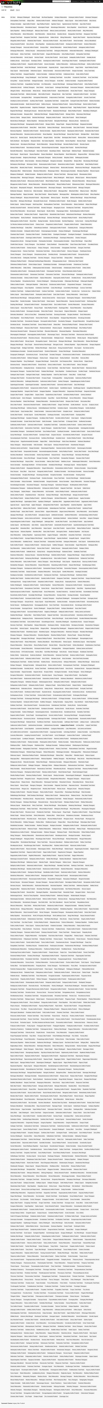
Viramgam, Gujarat (47, 1366)
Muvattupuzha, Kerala (16, 845)
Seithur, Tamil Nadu (64, 1149)
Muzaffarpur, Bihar (47, 845)
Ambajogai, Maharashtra (17, 50)
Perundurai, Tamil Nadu (17, 999)
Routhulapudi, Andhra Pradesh (77, 1102)
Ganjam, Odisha (39, 394)
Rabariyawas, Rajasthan (17, 1042)
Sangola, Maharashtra (72, 1122)
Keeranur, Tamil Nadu (16, 625)
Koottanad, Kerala (79, 668)
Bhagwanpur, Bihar (16, 171)
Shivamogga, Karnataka (68, 1176)
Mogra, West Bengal (94, 812)
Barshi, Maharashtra (42, 144)
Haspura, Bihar (29, 461)
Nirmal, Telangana (44, 912)
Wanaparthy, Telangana (29, 1376)
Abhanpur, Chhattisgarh (23, 17)
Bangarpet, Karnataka (86, 124)
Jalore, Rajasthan (93, 511)
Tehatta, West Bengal (63, 1253)
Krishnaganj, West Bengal (80, 695)
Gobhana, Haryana (32, 408)
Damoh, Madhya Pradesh (89, 298)
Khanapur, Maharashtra (30, 635)
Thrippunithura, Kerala (17, 1279)
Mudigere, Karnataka (55, 825)
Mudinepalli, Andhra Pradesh (89, 825)
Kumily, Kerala (72, 705)
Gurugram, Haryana (87, 435)
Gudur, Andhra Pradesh (17, 428)
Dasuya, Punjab (38, 308)
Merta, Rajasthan (62, 805)
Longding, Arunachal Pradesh (33, 735)
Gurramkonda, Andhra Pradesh (71, 435)
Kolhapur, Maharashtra (70, 662)
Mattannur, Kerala (64, 795)
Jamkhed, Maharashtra (71, 515)
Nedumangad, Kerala (16, 895)
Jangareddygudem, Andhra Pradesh (20, 521)
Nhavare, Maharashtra (16, 905)
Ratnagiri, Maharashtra (61, 1086)
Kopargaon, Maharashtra (93, 668)
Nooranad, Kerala (26, 915)
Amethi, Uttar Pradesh (38, 54)
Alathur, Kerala (54, 37)
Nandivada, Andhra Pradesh (68, 872)
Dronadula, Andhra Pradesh (18, 358)
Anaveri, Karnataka (49, 64)
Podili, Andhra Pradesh (49, 1012)
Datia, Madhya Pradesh (51, 308)
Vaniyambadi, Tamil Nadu (70, 1336)
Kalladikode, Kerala (73, 558)
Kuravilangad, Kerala (41, 715)
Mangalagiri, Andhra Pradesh (91, 775)
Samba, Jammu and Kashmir (82, 1116)
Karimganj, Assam (92, 598)
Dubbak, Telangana (33, 358)
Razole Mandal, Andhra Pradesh (52, 1092)
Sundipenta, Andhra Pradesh (38, 1229)
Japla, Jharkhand (88, 521)
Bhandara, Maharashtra (40, 171)
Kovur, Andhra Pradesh (17, 692)
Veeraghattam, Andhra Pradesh (79, 1343)
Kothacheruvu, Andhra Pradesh (83, 678)
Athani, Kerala (36, 91)
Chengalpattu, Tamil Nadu (69, 248)
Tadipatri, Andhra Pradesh (18, 1239)
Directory (75, 1)
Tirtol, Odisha (63, 1283)
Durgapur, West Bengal (42, 361)
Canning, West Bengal (91, 221)
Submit (82, 1)
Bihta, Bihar (94, 191)
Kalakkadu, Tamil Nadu (80, 551)
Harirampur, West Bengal (82, 455)
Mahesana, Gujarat (16, 755)
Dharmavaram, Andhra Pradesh (85, 334)
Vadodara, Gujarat (29, 1333)
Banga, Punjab (60, 124)
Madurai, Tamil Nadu (61, 748)
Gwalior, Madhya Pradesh (74, 438)
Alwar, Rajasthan (40, 44)
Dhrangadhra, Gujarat (41, 341)
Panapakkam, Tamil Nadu (17, 945)
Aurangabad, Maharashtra (41, 97)
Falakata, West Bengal (47, 371)
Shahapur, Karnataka (94, 1156)
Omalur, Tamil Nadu (74, 919)
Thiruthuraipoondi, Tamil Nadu (47, 1273)
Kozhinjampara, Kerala (17, 695)
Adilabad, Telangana (57, 20)
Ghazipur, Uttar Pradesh (72, 401)
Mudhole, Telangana (42, 825)
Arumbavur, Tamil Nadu (17, 84)
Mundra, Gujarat (86, 835)
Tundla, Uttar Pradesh (85, 1303)
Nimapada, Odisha (40, 909)
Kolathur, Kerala (45, 662)
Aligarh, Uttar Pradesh (79, 37)
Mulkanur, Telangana (49, 832)
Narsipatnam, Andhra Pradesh (92, 882)
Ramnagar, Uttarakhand (17, 1076)
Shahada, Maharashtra (81, 1156)
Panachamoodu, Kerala (62, 942)
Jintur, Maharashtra (16, 535)
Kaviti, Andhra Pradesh (34, 622)
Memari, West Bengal (50, 805)
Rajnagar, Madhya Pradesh (27, 1062)
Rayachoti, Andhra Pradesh (45, 1089)
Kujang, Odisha (69, 702)
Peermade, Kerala (34, 985)
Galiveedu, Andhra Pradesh (64, 384)
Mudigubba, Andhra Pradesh (71, 825)
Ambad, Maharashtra (55, 47)
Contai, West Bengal (56, 288)
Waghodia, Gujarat (66, 1373)
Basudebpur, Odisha (55, 151)
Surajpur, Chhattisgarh (81, 1229)
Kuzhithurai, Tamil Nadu (43, 722)
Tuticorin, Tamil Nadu (61, 1306)
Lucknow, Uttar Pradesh (73, 735)
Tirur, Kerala (86, 1289)
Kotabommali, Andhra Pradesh (32, 678)
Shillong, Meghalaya (47, 1173)
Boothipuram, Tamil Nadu (73, 207)
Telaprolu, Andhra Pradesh (18, 1256)
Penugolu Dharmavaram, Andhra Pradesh (37, 989)
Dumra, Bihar (75, 358)
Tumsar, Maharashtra (71, 1303)
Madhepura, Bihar (15, 745)
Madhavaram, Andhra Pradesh (91, 742)
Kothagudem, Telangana (17, 682)
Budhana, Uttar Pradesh (31, 214)
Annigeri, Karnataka (77, 71)
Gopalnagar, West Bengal (17, 418)
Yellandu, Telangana (16, 1390)
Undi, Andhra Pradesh (62, 1319)
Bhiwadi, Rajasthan (66, 181)
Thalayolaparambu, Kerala (92, 1259)
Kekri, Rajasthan (28, 625)
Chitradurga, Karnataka (57, 281)
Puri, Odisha (75, 1036)
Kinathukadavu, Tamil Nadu (92, 645)
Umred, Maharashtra (81, 1316)
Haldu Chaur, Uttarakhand (69, 441)
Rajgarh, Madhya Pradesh (74, 1059)
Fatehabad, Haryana (94, 371)
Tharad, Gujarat (15, 1266)
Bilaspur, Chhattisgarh (16, 197)
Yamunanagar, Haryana (43, 1383)
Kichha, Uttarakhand (78, 645)
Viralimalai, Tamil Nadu (33, 1366)
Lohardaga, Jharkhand (70, 732)
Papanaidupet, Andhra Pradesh (50, 955)
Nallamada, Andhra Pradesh (34, 865)
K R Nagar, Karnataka (64, 698)
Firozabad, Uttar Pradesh (33, 378)
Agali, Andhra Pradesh (29, 24)
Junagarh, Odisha (85, 538)
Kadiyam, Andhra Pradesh (32, 545)
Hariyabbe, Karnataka (16, 458)
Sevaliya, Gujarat (31, 1156)
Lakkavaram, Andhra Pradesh (18, 725)
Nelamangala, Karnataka (17, 899)
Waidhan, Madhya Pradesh (91, 1373)
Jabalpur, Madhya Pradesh (32, 498)
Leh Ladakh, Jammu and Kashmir (19, 732)
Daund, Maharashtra (75, 308)
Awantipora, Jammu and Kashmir (19, 101)
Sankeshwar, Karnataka (63, 1126)
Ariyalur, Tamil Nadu (24, 81)
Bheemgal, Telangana (28, 177)
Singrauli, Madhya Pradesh (86, 1193)
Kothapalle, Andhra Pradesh (61, 682)
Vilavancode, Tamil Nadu (46, 1363)
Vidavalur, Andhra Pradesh (50, 1356)
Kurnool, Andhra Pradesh (56, 715)
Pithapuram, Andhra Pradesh (69, 1009)
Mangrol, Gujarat (85, 778)
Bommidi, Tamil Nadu (33, 207)
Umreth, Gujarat (93, 1316)
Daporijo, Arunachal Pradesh (77, 301)
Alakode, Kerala (51, 34)
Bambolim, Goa (84, 121)
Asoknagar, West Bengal (62, 87)
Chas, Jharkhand (41, 244)
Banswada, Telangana (92, 127)
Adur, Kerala (92, 20)
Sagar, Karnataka (26, 1109)
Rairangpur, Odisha (88, 1049)
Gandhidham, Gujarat (66, 388)
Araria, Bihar (67, 77)
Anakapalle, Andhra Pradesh (77, 57)
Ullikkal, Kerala (15, 1316)
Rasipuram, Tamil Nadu (82, 1082)
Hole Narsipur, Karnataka (74, 471)
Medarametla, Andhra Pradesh (83, 798)
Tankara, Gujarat (90, 1246)
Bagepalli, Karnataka (52, 107)
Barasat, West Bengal (59, 134)
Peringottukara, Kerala (69, 992)
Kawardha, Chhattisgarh (62, 622)
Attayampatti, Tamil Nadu (17, 94)
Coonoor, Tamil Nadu (86, 288)
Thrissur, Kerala (29, 1279)
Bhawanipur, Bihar (15, 177)
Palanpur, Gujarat (75, 932)
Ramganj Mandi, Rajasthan (34, 1072)
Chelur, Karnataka (55, 248)
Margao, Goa (25, 788)
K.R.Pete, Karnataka (93, 698)
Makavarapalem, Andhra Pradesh (30, 758)
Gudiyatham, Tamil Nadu (51, 424)
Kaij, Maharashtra (15, 548)
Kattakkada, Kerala (16, 618)
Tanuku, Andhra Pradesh (17, 1249)
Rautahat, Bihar (73, 1086)
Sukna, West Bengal (57, 1223)
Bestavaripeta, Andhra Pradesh (47, 164)
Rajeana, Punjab (48, 1059)
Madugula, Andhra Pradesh (46, 748)
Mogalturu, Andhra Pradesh (79, 812)
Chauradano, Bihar (63, 244)
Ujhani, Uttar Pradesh (59, 1313)
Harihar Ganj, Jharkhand (43, 455)
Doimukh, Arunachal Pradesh (35, 351)
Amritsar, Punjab (39, 57)
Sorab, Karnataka (69, 1213)
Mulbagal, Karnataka (36, 832)
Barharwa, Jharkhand (93, 137)
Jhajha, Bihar (96, 528)
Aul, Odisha (93, 94)
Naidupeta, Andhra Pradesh (37, 859)
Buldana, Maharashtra (89, 214)
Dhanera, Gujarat (57, 328)
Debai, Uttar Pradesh (47, 311)
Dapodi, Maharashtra (62, 301)
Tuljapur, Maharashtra (16, 1303)
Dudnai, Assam (44, 358)
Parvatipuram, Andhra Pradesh (88, 965)
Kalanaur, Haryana (30, 555)
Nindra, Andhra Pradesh (80, 909)
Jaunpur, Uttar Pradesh (46, 525)
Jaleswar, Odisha (39, 511)
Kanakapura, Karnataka (17, 575)
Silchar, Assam (53, 1186)
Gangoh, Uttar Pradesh (17, 394)
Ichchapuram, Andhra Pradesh (50, 488)
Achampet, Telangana (91, 17)
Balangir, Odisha (70, 114)
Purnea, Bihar (84, 1036)
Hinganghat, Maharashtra (33, 468)
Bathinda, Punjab (76, 151)
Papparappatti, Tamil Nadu (83, 955)
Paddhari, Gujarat (93, 922)
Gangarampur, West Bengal (74, 391)
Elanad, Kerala (42, 364)
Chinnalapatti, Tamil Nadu (54, 271)
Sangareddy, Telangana (32, 1122)
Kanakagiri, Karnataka (81, 571)
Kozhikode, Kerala (91, 692)
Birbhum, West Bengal (76, 197)
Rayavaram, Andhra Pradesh (18, 1092)
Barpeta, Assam (15, 144)
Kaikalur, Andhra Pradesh (28, 548)
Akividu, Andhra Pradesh (74, 30)
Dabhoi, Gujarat (15, 294)
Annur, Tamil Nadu (89, 71)
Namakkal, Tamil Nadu (63, 865)
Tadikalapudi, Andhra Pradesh (70, 1236)
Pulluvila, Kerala (30, 1032)
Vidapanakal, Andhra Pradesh (33, 1356)
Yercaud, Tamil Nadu (16, 1393)
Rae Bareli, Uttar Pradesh (72, 1042)
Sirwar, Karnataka (75, 1199)
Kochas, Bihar (39, 652)
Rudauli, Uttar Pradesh (93, 1102)
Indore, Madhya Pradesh (62, 491)
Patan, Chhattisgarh (59, 969)
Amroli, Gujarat (64, 57)
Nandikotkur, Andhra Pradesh (51, 872)
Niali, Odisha (27, 905)
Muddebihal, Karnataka (17, 825)
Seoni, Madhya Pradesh (44, 1152)
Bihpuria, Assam (84, 191)
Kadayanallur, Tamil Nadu (55, 541)
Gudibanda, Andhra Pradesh (18, 424)
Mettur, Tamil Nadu (32, 809)
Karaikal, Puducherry (62, 591)
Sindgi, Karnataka (66, 1189)
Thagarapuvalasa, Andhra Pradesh (35, 1259)
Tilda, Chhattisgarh (76, 1279)
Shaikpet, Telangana (82, 1159)
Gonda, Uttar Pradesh (16, 414)
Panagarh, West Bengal (77, 942)
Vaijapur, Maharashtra (53, 1333)
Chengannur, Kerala (16, 251)
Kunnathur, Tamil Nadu (83, 712)
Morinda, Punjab (79, 819)
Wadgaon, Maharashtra (53, 1373)
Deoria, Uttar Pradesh (42, 318)
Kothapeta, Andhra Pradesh (36, 685)
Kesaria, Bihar (14, 628)
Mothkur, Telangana (28, 822)
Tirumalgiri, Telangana (80, 1286)
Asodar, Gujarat (49, 87)
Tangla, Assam (64, 1246)
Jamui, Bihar (83, 518)
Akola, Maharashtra (16, 34)
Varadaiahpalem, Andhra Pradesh (20, 1339)
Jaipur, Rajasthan (65, 505)
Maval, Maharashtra (16, 798)
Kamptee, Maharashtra (44, 571)
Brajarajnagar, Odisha (62, 211)
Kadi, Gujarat (82, 541)
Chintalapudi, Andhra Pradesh (84, 274)
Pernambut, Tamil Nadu (61, 996)
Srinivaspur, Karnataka (16, 1219)
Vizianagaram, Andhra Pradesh (59, 1370)
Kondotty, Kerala (29, 668)
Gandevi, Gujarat (53, 388)
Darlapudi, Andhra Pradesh (32, 304)
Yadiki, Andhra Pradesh (28, 1383)
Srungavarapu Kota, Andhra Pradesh (81, 1219)
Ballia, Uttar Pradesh (68, 117)
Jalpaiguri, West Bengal (17, 515)
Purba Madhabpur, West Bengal (61, 1036)
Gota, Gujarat (74, 418)
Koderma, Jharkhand (35, 655)
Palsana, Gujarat (58, 939)
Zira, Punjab (28, 1396)
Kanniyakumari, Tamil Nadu (32, 588)
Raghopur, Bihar (95, 1042)
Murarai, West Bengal (58, 839)
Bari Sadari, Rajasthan (48, 141)
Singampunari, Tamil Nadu (35, 1193)
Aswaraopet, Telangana (76, 87)
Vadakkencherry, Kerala (43, 1329)
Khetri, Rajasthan (91, 642)
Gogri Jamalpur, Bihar (27, 411)
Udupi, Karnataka (47, 1313)
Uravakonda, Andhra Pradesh (73, 1323)
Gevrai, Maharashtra (75, 398)
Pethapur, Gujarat (29, 999)
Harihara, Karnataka (30, 455)
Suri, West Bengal (79, 1233)
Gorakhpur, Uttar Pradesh (47, 418)
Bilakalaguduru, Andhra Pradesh (80, 194)
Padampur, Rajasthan (81, 922)
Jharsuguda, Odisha (62, 531)
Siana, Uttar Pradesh (16, 1183)
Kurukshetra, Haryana (16, 718)
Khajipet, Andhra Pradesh (92, 628)
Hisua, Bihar (23, 471)
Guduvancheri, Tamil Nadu (32, 428)
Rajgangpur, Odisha (59, 1059)
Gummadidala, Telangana (17, 431)
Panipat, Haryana (53, 952)
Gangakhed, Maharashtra (93, 388)
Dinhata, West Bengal (41, 348)
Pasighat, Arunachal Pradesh (35, 969)
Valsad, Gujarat (43, 1336)
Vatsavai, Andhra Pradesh (17, 1343)
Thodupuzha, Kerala (64, 1276)
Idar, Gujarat (77, 488)
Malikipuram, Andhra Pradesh (19, 765)
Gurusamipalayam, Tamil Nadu (19, 438)
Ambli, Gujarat (14, 54)
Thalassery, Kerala (78, 1259)
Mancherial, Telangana (17, 772)
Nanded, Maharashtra (67, 869)
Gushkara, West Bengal (48, 438)
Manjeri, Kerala (26, 782)
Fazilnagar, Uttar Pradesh (17, 378)
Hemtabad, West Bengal (55, 465)
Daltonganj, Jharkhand (34, 298)
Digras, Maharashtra (82, 344)
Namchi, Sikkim (89, 865)
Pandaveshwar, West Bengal (73, 945)
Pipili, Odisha (58, 1006)
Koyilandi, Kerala (46, 692)
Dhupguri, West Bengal (17, 344)
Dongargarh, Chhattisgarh (17, 354)
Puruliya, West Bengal (16, 1039)
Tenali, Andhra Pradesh (47, 1256)
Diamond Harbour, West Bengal (42, 344)
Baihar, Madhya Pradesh (74, 111)
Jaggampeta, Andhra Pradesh (90, 501)
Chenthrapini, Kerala (85, 251)
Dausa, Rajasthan (87, 308)
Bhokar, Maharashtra (34, 184)
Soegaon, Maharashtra (17, 1206)
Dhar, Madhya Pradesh (85, 328)
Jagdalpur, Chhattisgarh (44, 501)
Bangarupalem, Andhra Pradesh (19, 127)
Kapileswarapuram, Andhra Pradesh (20, 591)
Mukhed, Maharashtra (45, 829)
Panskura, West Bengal (34, 955)
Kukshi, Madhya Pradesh (91, 702)
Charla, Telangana (30, 244)
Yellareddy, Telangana (45, 1390)
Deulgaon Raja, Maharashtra (68, 318)
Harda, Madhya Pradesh (65, 451)
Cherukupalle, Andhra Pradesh (68, 254)
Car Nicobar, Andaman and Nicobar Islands (22, 224)
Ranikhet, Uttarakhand (16, 1082)
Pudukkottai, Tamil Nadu (32, 1029)
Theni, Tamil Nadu (56, 1266)
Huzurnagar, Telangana (47, 485)
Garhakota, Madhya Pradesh (71, 394)
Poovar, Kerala (14, 1022)
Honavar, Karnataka (88, 471)
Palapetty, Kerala (87, 932)
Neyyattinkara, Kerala (83, 902)
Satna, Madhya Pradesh (48, 1139)
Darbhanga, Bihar (91, 301)
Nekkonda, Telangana (63, 895)
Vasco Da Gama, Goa (87, 1339)
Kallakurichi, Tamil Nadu (87, 558)
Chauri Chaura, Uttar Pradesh (78, 244)
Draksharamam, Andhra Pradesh (91, 354)
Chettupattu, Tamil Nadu (29, 258)
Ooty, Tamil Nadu (15, 922)
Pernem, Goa (72, 996)
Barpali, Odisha (92, 141)
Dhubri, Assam (53, 341)
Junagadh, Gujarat (74, 538)
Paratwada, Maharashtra (17, 962)
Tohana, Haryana (74, 1296)
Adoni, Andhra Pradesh (81, 20)
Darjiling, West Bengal (17, 304)
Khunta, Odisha (28, 645)
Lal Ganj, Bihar (80, 725)
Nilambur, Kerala (15, 909)
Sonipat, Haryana (42, 1213)
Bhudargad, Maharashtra (92, 184)
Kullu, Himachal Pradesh (30, 705)
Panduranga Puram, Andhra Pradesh (20, 952)
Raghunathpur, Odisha (16, 1046)
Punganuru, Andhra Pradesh (76, 1032)
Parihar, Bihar (14, 965)
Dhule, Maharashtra (79, 341)
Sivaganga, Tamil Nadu (30, 1203)
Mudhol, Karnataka (30, 825)
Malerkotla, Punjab (83, 762)
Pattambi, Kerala (15, 975)
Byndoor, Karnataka (55, 221)
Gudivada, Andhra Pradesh (35, 424)
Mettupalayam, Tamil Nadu (18, 809)
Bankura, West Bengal (53, 127)
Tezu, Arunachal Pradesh (17, 1259)
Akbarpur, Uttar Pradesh (41, 30)
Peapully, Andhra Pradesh (28, 979)
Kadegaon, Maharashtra (70, 541)
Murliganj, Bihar (15, 842)
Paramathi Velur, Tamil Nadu (48, 959)
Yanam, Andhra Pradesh (69, 1383)
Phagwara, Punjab (70, 999)
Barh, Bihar (57, 137)
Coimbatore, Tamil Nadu (42, 288)
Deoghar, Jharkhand (73, 314)
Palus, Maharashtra (69, 939)
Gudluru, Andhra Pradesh (85, 424)
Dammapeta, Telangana (73, 298)
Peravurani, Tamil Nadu (54, 992)
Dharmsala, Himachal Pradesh (19, 338)
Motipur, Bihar (62, 822)
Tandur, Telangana (44, 1246)
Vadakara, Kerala (30, 1329)
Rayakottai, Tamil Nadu (89, 1089)
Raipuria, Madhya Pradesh (74, 1049)
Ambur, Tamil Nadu (25, 54)
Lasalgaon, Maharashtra (57, 728)
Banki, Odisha (42, 127)
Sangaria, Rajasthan (46, 1122)
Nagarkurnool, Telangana (65, 852)
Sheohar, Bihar (65, 1166)
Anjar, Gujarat (14, 71)
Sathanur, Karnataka (68, 1136)
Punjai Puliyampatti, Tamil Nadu (19, 1036)
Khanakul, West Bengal (86, 632)
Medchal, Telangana (16, 802)
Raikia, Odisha (39, 1049)
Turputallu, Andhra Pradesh (31, 1306)
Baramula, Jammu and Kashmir (33, 134)
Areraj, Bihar (14, 81)
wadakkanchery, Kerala (38, 1373)
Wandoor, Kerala (42, 1376)
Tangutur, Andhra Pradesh (77, 1246)
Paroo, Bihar (74, 965)
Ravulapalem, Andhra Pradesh (19, 1089)
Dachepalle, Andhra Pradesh (44, 294)
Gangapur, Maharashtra (59, 391)
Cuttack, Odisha (96, 291)
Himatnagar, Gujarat (69, 465)
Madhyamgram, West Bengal (80, 745)
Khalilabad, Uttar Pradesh (18, 632)
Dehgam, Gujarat (82, 311)
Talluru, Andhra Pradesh (50, 1243)
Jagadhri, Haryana (73, 498)
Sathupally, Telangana (81, 1136)
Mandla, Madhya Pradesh (17, 775)
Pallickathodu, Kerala (16, 939)
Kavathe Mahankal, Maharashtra (88, 618)
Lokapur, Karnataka (82, 732)
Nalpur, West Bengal (49, 865)
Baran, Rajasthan (47, 134)
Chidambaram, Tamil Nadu (81, 264)
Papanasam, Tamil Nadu (67, 955)
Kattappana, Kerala (27, 618)
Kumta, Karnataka (82, 705)
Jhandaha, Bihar (37, 531)
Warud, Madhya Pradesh (17, 1380)
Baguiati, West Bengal (16, 111)
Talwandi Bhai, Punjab (89, 1243)
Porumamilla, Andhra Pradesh (64, 1022)
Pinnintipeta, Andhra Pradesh (29, 1006)
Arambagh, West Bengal (17, 77)
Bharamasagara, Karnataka (68, 171)
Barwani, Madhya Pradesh (18, 147)
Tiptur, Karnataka (40, 1283)
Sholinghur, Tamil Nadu (32, 1179)
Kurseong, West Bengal (71, 715)
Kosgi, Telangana (58, 675)
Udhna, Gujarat (78, 1309)
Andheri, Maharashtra (62, 64)
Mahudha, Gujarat (79, 755)
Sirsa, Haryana (14, 1199)
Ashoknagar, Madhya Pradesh (75, 84)
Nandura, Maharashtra (84, 872)
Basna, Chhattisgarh (29, 151)
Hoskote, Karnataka (47, 478)
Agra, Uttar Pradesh (85, 24)
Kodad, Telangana (73, 652)
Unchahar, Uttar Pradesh (31, 1319)
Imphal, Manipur (26, 491)
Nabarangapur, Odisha (44, 849)
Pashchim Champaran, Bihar (18, 969)
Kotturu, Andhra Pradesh (71, 688)
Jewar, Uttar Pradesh (58, 528)
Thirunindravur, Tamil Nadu (65, 1269)
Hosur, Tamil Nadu (59, 478)
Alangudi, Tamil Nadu (16, 37)
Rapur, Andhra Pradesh (68, 1082)
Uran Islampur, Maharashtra (55, 1323)
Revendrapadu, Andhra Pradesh (49, 1096)
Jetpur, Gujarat (47, 528)
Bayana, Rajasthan (34, 154)
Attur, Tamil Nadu (67, 94)
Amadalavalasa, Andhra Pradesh (55, 44)
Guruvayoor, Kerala (34, 438)
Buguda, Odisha (43, 214)
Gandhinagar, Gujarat (79, 388)
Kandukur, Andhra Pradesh (32, 578)
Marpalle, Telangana (32, 792)
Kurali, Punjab (30, 715)
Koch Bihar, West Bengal (51, 652)
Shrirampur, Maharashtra (89, 1179)
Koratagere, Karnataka (61, 672)
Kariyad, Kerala (29, 601)
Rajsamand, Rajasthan (16, 1066)
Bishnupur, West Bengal (25, 201)
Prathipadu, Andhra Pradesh (74, 1026)
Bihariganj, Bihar (63, 191)
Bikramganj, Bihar (64, 194)
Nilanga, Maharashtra (27, 909)
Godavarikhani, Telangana (77, 408)
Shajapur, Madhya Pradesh (18, 1162)
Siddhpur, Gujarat (41, 1183)
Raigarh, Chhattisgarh (16, 1049)
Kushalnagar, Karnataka (43, 718)
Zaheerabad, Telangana (87, 1393)
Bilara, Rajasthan (95, 194)
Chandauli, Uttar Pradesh (17, 234)
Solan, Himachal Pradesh (52, 1206)
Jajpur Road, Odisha (16, 508)
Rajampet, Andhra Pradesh (32, 1056)
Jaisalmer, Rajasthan (76, 505)
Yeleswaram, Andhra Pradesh (88, 1386)
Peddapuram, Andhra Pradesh (19, 985)
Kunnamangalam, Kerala (42, 712)
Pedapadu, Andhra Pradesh (53, 982)
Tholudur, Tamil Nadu (78, 1276)
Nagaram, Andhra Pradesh (34, 852)
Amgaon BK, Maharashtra (53, 54)
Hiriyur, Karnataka (92, 468)
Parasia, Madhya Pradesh (80, 959)
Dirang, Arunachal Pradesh (65, 348)
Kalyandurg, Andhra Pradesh (59, 565)
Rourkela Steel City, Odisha (59, 1102)
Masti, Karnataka (86, 792)
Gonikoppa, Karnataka (54, 414)
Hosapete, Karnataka (56, 475)
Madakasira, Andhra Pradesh (18, 742)
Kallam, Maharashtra (16, 561)
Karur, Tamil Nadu (54, 605)
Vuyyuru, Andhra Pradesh (93, 1370)
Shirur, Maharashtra (41, 1176)
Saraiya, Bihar (70, 1129)
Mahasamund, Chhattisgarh (90, 752)
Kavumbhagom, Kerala (48, 622)
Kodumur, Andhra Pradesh (77, 655)
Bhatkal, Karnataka (30, 174)
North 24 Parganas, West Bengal (42, 915)
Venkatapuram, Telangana (54, 1353)
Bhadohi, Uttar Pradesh (26, 167)
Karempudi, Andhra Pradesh (33, 598)
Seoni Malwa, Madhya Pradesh (61, 1152)
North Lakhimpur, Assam (59, 915)
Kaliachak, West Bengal (43, 555)
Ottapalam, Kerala (55, 922)
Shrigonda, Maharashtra (58, 1179)
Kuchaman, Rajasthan (16, 702)
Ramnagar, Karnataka (30, 1076)
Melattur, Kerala (26, 805)
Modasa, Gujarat (56, 812)
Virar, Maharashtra (59, 1366)
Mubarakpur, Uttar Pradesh (88, 822)
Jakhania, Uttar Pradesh (29, 508)
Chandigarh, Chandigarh (59, 234)
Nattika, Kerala (94, 885)
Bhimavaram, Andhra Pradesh (36, 181)
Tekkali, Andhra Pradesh (86, 1253)
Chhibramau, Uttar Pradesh (75, 261)
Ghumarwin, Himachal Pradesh (32, 404)
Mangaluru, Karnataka (43, 778)
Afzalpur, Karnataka (16, 24)
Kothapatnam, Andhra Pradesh (19, 685)
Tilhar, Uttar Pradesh (88, 1279)
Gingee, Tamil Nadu (63, 404)
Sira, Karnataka (40, 1196)
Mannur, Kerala (89, 782)
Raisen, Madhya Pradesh (17, 1052)
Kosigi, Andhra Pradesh (71, 675)
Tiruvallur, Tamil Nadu (40, 1293)
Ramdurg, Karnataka (78, 1069)
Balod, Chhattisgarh (81, 117)
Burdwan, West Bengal (53, 217)
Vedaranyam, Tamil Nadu (47, 1343)
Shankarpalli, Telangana (17, 1166)
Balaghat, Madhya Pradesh (56, 114)
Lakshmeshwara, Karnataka (51, 725)
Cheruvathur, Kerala (16, 258)
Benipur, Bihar (78, 161)
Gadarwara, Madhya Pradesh (83, 378)
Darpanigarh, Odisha (46, 304)
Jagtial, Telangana (36, 505)
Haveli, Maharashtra (94, 461)
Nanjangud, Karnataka (47, 875)
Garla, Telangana (26, 398)
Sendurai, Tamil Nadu (16, 1152)
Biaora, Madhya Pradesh (70, 187)
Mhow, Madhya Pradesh (46, 809)
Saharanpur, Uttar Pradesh (55, 1109)
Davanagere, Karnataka (33, 311)
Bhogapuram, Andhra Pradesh (19, 184)
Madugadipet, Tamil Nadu (30, 748)
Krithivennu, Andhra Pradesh (49, 698)
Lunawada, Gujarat (16, 738)
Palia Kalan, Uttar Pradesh (56, 935)
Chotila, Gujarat (87, 284)
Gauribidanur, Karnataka (39, 398)
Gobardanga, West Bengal (18, 408)
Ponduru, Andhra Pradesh (77, 1016)
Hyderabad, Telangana (62, 485)
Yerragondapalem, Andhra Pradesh (51, 1393)
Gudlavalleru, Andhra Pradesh (67, 424)
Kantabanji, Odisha (70, 588)
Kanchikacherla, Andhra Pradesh (33, 575)
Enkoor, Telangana (82, 364)
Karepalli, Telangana (48, 598)
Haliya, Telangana (15, 445)
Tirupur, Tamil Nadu (75, 1289)
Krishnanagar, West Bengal (32, 698)
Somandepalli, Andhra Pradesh (19, 1209)
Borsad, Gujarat (31, 211)
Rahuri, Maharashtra (58, 1046)
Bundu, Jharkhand (26, 217)
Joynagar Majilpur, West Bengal (33, 538)
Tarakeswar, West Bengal (54, 1249)
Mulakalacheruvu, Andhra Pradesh (20, 832)
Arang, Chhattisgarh (31, 77)
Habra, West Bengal (88, 438)
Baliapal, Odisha (26, 117)
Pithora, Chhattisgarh (84, 1009)
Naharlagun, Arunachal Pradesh (19, 859)
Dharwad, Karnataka (47, 338)
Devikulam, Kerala (15, 324)
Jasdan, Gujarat (15, 525)
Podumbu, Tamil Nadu (63, 1012)
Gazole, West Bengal (62, 398)
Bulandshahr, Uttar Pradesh (57, 214)
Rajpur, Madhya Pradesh (70, 1062)
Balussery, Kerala (73, 121)
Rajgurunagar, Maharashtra (90, 1059)
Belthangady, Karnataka (81, 157)
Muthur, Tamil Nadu (85, 842)
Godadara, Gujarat (63, 408)
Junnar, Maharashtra (16, 541)
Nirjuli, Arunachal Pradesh (31, 912)
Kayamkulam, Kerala (76, 622)
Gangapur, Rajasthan (45, 391)
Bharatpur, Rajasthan (82, 171)
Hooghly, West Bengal (29, 475)
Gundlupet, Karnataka (63, 431)
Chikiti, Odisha (27, 268)
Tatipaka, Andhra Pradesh (31, 1253)
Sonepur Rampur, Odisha (17, 1213)
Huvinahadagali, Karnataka (18, 485)
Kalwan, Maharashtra (31, 565)
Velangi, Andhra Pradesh (36, 1346)
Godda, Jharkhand (90, 408)
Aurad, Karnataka (15, 97)
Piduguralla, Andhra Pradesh (49, 1002)
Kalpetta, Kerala (76, 561)
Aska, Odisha (39, 87)
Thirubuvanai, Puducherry (84, 1266)
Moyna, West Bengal (73, 822)
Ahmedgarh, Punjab (43, 27)
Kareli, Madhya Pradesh (17, 598)
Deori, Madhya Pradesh (27, 318)
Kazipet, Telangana (89, 622)
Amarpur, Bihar (44, 47)
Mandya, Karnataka (59, 775)
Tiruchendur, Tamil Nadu (76, 1283)
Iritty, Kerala (41, 495)
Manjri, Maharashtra (37, 782)
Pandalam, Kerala (43, 945)
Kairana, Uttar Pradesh (43, 548)
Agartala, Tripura (55, 24)
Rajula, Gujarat (28, 1066)
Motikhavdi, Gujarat (51, 822)
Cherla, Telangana (28, 254)
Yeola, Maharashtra (77, 1390)
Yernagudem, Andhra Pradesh (32, 1393)
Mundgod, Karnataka (74, 835)
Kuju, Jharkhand (79, 702)
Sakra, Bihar (14, 1112)
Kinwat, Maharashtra (27, 648)
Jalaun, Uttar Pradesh (27, 511)
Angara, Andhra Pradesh (67, 67)
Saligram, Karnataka (48, 1112)
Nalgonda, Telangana (79, 862)
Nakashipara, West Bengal (18, 862)
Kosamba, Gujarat (47, 675)
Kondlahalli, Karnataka (17, 668)
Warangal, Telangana (66, 1376)
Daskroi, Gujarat (15, 308)
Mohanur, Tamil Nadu (26, 815)
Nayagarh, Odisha (80, 892)
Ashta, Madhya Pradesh (91, 84)
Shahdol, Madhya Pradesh (18, 1159)
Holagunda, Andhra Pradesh (45, 471)
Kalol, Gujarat (66, 561)
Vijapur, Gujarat (93, 1356)
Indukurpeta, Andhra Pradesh (79, 491)
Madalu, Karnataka (33, 742)
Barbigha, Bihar (85, 134)
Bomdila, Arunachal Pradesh (18, 207)
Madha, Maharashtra (75, 742)
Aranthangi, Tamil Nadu (56, 77)
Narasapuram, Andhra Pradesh (19, 879)
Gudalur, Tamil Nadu (58, 421)
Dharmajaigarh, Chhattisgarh (18, 334)
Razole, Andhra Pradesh (34, 1092)
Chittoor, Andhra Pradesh (17, 284)
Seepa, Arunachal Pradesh (85, 1146)
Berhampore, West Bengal (18, 164)
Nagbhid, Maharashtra (35, 855)
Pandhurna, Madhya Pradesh (52, 949)
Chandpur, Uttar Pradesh (17, 237)
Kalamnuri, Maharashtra (17, 555)
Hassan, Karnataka (40, 461)
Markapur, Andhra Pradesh (18, 792)
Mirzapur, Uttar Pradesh (17, 812)
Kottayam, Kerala (38, 688)
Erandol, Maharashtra (16, 368)
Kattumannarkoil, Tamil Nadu (42, 618)
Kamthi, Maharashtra (68, 571)
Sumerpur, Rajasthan (56, 1226)
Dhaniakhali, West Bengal (70, 328)
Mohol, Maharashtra (39, 815)
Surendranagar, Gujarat (52, 1233)
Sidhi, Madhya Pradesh (66, 1183)
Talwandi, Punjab (76, 1243)
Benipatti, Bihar (68, 161)
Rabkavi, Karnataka (30, 1042)
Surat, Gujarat (27, 1233)
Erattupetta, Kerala (29, 368)
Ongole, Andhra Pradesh (88, 919)
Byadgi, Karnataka (43, 221)
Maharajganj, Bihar (76, 752)
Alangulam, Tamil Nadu (30, 37)
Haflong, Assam (15, 441)
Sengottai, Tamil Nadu (30, 1152)
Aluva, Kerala (30, 44)
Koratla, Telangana (74, 672)
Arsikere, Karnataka (70, 81)
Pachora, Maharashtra (67, 922)
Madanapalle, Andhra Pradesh (48, 742)
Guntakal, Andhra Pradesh (78, 431)
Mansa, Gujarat (14, 785)
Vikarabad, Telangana (81, 1360)
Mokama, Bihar (51, 815)
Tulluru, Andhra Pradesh (30, 1303)
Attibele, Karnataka (31, 94)
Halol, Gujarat (48, 445)
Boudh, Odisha (51, 211)
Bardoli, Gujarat (23, 137)
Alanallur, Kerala (61, 34)
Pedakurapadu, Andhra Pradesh (76, 979)
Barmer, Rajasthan (70, 141)
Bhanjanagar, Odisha (53, 171)
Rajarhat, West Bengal (16, 1059)
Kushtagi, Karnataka (73, 718)
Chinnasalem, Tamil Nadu (53, 274)
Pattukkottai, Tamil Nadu (27, 975)
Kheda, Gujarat (67, 642)
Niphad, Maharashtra (16, 912)
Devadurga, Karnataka (84, 318)
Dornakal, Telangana (55, 354)
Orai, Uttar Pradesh (27, 922)
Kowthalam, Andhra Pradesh (32, 692)
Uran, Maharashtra (41, 1323)
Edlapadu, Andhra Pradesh (29, 364)
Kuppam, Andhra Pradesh (17, 715)
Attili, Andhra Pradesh (44, 94)
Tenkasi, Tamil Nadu (60, 1256)
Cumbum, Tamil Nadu (48, 291)
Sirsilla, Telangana (35, 1199)
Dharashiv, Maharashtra (51, 331)
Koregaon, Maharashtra (17, 675)
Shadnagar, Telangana (54, 1156)
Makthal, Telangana (59, 758)
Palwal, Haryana (81, 939)
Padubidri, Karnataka (56, 925)
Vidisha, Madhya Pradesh (66, 1356)
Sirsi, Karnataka (24, 1199)
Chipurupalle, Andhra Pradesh (61, 278)
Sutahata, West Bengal (17, 1236)
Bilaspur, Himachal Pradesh (31, 197)
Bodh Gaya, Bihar (37, 204)
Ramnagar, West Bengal (89, 1072)
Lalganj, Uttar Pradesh (67, 725)
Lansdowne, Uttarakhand (42, 728)
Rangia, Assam (78, 1079)
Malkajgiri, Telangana (34, 765)
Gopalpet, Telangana (32, 418)
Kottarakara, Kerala (26, 688)
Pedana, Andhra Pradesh (17, 982)
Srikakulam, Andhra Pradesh (38, 1216)
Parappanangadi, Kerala (64, 959)
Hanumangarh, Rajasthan (47, 448)
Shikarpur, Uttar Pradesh (80, 1169)
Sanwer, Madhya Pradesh (30, 1129)
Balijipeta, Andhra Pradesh (53, 117)
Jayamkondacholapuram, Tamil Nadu (84, 525)
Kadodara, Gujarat (46, 545)
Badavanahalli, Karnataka (17, 104)
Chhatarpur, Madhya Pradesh (18, 261)
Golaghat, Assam (67, 411)
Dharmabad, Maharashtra (80, 331)
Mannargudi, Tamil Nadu (51, 782)
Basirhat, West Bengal (81, 147)
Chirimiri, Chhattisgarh (43, 281)
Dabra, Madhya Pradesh (27, 294)
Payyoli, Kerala (15, 979)
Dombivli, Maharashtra (51, 351)
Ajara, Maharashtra (94, 27)
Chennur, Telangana (72, 251)
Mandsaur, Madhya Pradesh (33, 775)
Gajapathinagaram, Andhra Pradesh (80, 381)
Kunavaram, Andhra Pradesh (18, 708)
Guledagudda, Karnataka (87, 428)
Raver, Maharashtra (84, 1086)
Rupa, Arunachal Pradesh (43, 1106)
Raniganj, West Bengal (90, 1079)
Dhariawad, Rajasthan (65, 331)
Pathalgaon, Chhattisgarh (73, 969)
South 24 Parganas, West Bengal (19, 1216)
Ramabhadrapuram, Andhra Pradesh (58, 1066)
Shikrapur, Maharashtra (33, 1173)
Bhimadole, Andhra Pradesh (18, 181)
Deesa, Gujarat (59, 311)
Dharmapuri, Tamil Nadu (68, 334)
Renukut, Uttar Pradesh (17, 1096)
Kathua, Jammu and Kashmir (82, 611)
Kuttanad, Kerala (30, 722)
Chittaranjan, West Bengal (72, 281)
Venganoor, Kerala (93, 1349)
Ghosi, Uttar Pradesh (16, 404)
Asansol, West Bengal (59, 84)
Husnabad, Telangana (90, 481)
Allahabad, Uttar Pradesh (34, 40)
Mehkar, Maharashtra (86, 802)
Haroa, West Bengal (29, 458)
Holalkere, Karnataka (60, 471)
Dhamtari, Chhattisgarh (17, 328)
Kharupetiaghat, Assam (86, 638)
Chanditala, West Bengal (89, 234)
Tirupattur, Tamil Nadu (47, 1289)
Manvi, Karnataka (48, 785)
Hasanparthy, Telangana (67, 458)
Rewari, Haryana (78, 1096)
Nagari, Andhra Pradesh (49, 852)
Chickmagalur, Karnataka (65, 264)
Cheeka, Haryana (31, 248)
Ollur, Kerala (63, 919)
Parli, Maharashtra (64, 965)
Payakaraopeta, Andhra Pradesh (71, 975)
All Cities (13, 17)
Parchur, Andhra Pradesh (72, 962)
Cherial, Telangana (16, 254)
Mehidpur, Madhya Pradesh (71, 802)
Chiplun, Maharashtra (45, 278)
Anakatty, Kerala (91, 57)
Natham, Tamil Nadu (69, 885)
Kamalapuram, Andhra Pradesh (33, 568)
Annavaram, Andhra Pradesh (62, 71)
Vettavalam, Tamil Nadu (17, 1356)
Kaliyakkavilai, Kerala (46, 558)
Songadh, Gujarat (30, 1213)
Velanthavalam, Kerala (51, 1346)
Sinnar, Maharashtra (28, 1196)
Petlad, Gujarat (40, 999)
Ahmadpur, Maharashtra (17, 27)
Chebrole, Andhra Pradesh (18, 248)
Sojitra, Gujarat (39, 1206)
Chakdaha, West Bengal (17, 227)
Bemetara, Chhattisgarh (42, 161)
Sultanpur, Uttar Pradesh (17, 1226)
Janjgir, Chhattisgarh (37, 521)
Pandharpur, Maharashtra (35, 949)
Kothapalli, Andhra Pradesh (78, 682)
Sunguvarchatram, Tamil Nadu (56, 1229)
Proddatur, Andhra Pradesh (91, 1026)
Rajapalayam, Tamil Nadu (67, 1056)
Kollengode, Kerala (41, 665)
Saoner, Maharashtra (44, 1129)
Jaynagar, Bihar (15, 528)
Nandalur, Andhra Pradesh (34, 869)
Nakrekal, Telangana (55, 862)
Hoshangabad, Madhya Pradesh (19, 478)
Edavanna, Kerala (15, 364)
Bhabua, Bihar (14, 167)
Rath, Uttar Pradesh (16, 1086)
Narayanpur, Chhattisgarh (70, 879)
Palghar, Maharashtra (31, 935)
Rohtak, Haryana (69, 1099)
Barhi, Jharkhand (15, 141)
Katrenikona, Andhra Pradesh (85, 615)
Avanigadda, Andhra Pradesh (74, 97)
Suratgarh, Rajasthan (38, 1233)
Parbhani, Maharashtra (42, 962)
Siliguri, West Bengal (64, 1186)
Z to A (17, 10)
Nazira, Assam (91, 892)
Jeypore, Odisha (70, 528)
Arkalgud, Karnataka (37, 81)
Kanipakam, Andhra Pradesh (45, 581)
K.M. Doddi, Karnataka (28, 652)
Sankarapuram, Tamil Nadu (48, 1126)
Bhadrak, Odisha (54, 167)
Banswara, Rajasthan (16, 131)
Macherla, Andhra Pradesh (61, 738)
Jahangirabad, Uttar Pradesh (51, 505)
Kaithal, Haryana (55, 548)
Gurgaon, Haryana (56, 435)
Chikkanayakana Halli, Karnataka (41, 268)
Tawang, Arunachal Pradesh (48, 1253)
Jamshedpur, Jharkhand (59, 518)
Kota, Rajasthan (83, 675)
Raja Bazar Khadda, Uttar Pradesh (50, 1052)
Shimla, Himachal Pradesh (61, 1173)
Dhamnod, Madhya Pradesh (69, 324)
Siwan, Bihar (79, 1203)
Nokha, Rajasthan (15, 915)
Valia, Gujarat (93, 1333)
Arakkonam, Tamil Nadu (55, 74)
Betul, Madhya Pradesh (91, 164)
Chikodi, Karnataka (57, 268)
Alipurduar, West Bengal (93, 37)
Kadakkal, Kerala (27, 541)
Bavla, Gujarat (14, 154)
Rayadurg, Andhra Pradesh (62, 1089)
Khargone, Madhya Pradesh (44, 638)
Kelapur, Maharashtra (40, 625)
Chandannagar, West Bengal (80, 231)
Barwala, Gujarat (84, 144)
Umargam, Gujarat (54, 1316)
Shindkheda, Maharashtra (77, 1173)
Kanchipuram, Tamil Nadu (51, 575)
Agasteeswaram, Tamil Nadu (70, 24)
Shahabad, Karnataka (67, 1156)
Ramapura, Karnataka (50, 1069)
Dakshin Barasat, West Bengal (19, 298)
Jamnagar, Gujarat (47, 518)
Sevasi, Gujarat (42, 1156)
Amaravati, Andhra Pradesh (31, 47)
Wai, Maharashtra (77, 1373)
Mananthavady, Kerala (60, 768)
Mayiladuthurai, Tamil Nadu (53, 798)
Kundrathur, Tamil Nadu (82, 708)
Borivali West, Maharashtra (18, 211)
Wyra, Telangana (73, 1380)
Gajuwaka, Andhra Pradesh (48, 384)
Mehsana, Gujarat (15, 805)
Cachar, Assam (79, 221)
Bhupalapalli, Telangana (25, 187)
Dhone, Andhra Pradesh (17, 341)
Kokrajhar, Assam (55, 658)
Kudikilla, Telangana (45, 702)
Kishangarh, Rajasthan (69, 648)
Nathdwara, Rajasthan (82, 885)
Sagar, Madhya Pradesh (39, 1109)
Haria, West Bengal (93, 451)
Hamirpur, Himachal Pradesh (61, 445)
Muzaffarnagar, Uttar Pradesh (32, 845)
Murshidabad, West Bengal (28, 842)
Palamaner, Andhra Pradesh (32, 932)
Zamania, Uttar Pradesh (17, 1396)
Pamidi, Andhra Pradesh (32, 942)
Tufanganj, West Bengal (86, 1299)
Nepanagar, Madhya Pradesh (77, 899)
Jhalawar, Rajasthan (26, 531)
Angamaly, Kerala (53, 67)
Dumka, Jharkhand (65, 358)
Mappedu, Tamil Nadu (61, 785)
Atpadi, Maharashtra (63, 91)
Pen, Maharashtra (45, 985)
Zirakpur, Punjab (38, 1396)
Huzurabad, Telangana (33, 485)
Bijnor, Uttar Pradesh (40, 194)
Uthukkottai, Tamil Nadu (64, 1326)
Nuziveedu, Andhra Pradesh (18, 919)
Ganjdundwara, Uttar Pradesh (54, 394)
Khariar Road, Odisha (59, 638)
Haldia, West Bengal (54, 441)
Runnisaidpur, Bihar (30, 1106)
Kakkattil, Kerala (31, 551)
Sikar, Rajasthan (31, 1186)
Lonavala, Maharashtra (17, 735)
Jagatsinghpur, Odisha (30, 501)
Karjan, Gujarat (39, 601)
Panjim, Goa (63, 952)
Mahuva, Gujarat (90, 755)
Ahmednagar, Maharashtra (58, 27)
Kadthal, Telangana (58, 545)
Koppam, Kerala (38, 672)
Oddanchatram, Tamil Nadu (35, 919)
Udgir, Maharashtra (48, 1309)
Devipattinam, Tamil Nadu (29, 324)
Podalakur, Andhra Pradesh (33, 1012)
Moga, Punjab (66, 812)
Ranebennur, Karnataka (51, 1079)
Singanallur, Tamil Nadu (50, 1193)
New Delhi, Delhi (43, 902)
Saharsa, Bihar (68, 1109)
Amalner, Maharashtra (90, 44)
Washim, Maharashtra (31, 1380)
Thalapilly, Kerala (66, 1259)
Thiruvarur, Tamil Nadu (17, 1276)
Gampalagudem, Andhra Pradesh (20, 388)
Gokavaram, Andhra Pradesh (53, 411)
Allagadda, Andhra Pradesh (18, 40)
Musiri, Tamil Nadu (42, 842)
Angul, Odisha (79, 67)
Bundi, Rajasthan (15, 217)
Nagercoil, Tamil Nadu (64, 855)
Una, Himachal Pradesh (17, 1319)
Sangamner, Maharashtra (17, 1122)
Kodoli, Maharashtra (48, 655)
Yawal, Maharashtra (16, 1386)
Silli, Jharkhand (76, 1186)
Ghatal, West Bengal (28, 401)
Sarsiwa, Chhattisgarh (16, 1136)
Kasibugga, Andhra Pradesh (18, 611)
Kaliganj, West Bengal (73, 555)
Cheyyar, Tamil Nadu (57, 258)
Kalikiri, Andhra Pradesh (17, 558)
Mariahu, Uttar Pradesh (49, 788)
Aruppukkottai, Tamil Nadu (32, 84)
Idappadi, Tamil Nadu (66, 488)
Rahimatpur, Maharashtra (44, 1046)
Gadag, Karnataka (69, 378)
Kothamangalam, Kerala (45, 682)
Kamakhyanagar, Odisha (88, 565)
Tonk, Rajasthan (85, 1296)
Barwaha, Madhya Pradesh (71, 144)
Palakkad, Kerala (60, 929)
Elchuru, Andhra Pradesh (54, 364)
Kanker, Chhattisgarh (16, 585)
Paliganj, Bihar (68, 935)
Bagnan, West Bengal (94, 107)
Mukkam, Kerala (57, 829)
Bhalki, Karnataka (27, 171)
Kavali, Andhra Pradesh (71, 618)
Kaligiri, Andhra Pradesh (87, 555)
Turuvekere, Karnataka (47, 1306)
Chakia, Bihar (28, 227)
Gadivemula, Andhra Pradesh (48, 381)
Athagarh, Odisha (15, 91)
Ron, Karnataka (33, 1102)
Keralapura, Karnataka (78, 625)
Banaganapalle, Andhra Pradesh (35, 124)
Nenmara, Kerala (62, 899)
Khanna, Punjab (72, 635)
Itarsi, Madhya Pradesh (17, 498)
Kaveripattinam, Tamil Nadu (18, 622)
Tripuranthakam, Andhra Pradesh (58, 1299)
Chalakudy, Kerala (73, 227)
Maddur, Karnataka (63, 742)
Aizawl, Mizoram (82, 27)
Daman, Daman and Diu (48, 298)
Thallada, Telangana (16, 1263)
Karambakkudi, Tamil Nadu (91, 591)
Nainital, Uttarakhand (65, 859)
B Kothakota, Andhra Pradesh (57, 201)
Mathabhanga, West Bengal (18, 795)
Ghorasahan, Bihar (85, 401)
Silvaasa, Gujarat (15, 1189)
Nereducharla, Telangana (30, 902)
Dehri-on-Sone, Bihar (30, 314)
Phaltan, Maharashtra (94, 999)
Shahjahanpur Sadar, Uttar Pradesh (36, 1159)
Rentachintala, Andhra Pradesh (87, 1092)
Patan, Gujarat (48, 969)
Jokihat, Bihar (63, 535)
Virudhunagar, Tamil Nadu (73, 1366)
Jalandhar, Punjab (15, 511)
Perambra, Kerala (30, 992)
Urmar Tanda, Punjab (88, 1323)
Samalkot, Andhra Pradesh (44, 1116)
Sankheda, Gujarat (95, 1126)
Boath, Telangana (72, 201)
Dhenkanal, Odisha (71, 338)
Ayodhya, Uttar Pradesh (36, 101)
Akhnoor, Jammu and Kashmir (58, 30)
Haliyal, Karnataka (27, 445)
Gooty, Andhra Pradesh (67, 414)
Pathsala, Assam (76, 972)
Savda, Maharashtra (16, 1146)
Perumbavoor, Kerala (84, 996)
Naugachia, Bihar (15, 889)
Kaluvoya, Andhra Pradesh (89, 561)
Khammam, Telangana (72, 632)
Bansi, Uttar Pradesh (79, 127)
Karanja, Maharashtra (49, 595)
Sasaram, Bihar (28, 1136)
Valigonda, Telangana (16, 1336)
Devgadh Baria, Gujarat (93, 321)
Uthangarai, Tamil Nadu (49, 1326)
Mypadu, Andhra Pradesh (17, 849)
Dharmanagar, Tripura (54, 334)
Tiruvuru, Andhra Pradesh (72, 1293)
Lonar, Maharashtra (95, 732)
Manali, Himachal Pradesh (28, 768)
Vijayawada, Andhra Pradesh (65, 1360)
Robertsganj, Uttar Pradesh (44, 1099)
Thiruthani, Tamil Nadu (31, 1273)
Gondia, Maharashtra (40, 414)
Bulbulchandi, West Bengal (74, 214)
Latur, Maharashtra (71, 728)
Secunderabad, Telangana (57, 1146)
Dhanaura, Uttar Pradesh (31, 328)
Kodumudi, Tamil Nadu (62, 655)
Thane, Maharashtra (59, 1263)
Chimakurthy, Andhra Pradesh (18, 271)
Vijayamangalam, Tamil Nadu (18, 1360)
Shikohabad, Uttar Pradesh (18, 1173)
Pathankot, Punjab (29, 972)
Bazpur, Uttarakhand (46, 154)
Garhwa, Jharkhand (86, 394)
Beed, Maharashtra (71, 154)
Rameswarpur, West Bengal (18, 1072)
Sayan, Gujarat (44, 1146)
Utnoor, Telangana (78, 1326)
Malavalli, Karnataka (28, 762)
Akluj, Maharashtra (88, 30)
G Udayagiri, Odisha (71, 421)
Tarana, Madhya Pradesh (70, 1249)
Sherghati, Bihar (31, 1169)
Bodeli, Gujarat (15, 204)
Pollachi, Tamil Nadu (33, 1016)
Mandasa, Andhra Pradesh (49, 772)
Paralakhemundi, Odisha (17, 959)
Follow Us (89, 1)
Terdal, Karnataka (73, 1256)
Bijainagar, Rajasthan (16, 194)
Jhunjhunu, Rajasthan (74, 531)
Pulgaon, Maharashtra (74, 1029)
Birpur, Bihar (14, 201)
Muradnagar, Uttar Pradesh (43, 839)
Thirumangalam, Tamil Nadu (33, 1269)
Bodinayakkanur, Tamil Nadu (52, 204)
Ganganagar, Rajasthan (17, 391)
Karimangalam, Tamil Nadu (78, 598)
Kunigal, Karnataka (16, 712)
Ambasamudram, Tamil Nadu (45, 50)
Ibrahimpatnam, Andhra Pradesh (79, 485)
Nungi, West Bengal (73, 915)
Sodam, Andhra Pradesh (91, 1203)
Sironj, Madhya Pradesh (76, 1196)
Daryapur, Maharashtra (88, 304)
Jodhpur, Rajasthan (27, 535)
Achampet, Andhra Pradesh (76, 17)
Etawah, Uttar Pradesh (78, 368)
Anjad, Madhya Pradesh (91, 67)
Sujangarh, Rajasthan (16, 1223)
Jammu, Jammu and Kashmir (32, 518)
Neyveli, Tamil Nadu (69, 902)
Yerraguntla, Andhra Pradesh (71, 1393)
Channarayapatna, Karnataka (61, 241)
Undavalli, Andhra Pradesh (47, 1319)
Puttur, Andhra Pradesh (83, 1039)
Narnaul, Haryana (15, 882)
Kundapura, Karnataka (47, 708)
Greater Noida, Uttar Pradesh (32, 421)
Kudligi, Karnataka (58, 702)
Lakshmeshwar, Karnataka (35, 725)
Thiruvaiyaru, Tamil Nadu (64, 1273)
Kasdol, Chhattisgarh (39, 608)
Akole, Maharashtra (28, 34)
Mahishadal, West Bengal (47, 755)
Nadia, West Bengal (57, 849)
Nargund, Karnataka (84, 879)
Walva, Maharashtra (16, 1376)
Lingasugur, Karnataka (56, 732)
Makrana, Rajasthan (46, 758)
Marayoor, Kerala (15, 788)
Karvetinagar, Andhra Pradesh (83, 605)
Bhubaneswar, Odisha (78, 184)
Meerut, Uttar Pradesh (56, 802)
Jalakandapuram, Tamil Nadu (57, 508)
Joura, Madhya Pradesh (17, 538)
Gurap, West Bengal (16, 435)
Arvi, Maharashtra (46, 84)
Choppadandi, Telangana (74, 284)
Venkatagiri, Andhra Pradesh (18, 1353)
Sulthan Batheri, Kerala (32, 1226)
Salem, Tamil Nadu (36, 1112)
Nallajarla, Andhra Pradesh (18, 865)
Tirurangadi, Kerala (16, 1293)
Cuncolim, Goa (75, 291)
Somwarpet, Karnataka (72, 1209)
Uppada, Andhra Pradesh (17, 1323)
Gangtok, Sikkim (29, 394)
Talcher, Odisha (47, 1239)
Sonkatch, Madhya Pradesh (56, 1213)
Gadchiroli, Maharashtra (17, 381)
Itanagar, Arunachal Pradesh (80, 495)
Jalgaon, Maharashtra (52, 511)
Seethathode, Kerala (36, 1149)
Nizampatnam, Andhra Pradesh (74, 912)
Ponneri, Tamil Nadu (33, 1019)
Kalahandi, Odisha (67, 551)
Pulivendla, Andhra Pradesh (89, 1029)
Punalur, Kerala (51, 1032)
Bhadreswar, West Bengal (82, 167)
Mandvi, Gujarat (47, 775)
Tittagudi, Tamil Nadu (28, 1296)
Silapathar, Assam (42, 1186)
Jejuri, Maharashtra (37, 528)
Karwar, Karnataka (15, 608)
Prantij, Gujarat (31, 1026)
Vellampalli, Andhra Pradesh (18, 1349)
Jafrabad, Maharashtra (61, 498)
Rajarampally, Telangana (82, 1056)
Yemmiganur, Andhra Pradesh (62, 1390)
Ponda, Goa (65, 1016)
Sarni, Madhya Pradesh (85, 1132)
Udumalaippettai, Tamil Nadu (18, 1313)
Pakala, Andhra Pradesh (83, 925)
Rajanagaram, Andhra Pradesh (50, 1056)
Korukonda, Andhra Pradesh (32, 675)
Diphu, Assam (52, 348)
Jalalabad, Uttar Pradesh (74, 508)
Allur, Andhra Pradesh (66, 40)
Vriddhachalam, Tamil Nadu (76, 1370)
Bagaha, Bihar (14, 107)
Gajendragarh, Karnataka (32, 384)
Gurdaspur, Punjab (44, 435)
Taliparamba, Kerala (90, 1239)
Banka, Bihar (33, 127)
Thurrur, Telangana (54, 1279)
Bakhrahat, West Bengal (41, 114)
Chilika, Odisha (86, 268)
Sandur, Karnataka (87, 1119)
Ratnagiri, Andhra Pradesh (46, 1086)
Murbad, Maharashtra (72, 839)
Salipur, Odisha (77, 1112)
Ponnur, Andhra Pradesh (47, 1019)
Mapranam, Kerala (74, 785)
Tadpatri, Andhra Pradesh (34, 1239)
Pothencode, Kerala (79, 1022)
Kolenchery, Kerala (57, 662)
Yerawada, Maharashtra (90, 1390)
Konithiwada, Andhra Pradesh (56, 668)
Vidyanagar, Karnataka (81, 1356)
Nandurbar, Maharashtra (17, 875)
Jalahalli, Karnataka (43, 508)
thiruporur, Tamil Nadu (17, 1273)
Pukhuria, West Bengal (60, 1029)
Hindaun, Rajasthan (82, 465)
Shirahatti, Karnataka (91, 1173)
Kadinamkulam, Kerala (93, 541)
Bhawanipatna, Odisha (86, 174)
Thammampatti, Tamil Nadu (45, 1263)
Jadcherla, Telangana (47, 498)
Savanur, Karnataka (73, 1142)
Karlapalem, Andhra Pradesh (77, 601)
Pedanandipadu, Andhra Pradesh (35, 982)
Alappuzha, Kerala (44, 37)
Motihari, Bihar (40, 822)
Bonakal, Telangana (46, 207)
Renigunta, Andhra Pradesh (70, 1092)
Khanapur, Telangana (16, 635)
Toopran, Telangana (16, 1299)
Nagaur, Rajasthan (78, 852)
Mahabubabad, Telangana (18, 752)
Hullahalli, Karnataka (39, 481)
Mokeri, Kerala (60, 815)
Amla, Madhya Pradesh (68, 54)
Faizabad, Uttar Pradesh (32, 371)
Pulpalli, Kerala (40, 1032)
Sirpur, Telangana (89, 1196)
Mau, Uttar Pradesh (87, 795)
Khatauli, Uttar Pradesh (17, 642)
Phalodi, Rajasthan (82, 999)
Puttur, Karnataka (70, 1039)
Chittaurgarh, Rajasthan (87, 281)
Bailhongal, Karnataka (16, 114)
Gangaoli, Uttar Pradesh (31, 391)
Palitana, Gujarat (78, 935)
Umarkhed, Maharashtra (67, 1316)
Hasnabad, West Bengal (17, 461)
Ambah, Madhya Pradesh (70, 47)
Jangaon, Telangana (93, 518)
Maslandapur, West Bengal (72, 792)
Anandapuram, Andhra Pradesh (51, 60)
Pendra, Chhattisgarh (57, 985)
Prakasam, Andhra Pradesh (18, 1026)
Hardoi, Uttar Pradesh (80, 451)
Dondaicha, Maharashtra (78, 351)
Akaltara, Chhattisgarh (27, 30)
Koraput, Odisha (48, 672)
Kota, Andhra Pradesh (16, 678)
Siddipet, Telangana (53, 1183)
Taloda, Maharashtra (64, 1243)
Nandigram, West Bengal (35, 872)
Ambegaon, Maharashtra (61, 50)
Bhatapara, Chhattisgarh (17, 174)
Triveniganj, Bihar (73, 1299)
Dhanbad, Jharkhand (45, 328)
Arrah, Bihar (60, 81)
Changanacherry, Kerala (17, 241)
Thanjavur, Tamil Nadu (87, 1263)
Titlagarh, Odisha (15, 1296)
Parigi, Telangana (95, 962)
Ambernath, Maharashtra (76, 50)
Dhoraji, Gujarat (29, 341)
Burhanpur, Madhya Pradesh (69, 217)
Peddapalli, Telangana (85, 982)
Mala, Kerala (81, 758)
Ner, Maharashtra (91, 899)
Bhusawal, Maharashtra (40, 187)
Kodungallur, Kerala (91, 655)
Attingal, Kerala (56, 94)
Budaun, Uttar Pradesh (17, 214)
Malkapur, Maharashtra (60, 765)
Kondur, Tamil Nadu (40, 668)
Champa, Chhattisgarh (65, 231)
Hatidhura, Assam (66, 461)
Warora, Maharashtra (93, 1376)
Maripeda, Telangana (84, 788)
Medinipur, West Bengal (29, 802)
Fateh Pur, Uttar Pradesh (60, 374)
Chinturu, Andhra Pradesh (31, 278)
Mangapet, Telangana (73, 778)
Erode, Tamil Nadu (53, 368)
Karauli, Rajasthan (85, 595)
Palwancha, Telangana (93, 939)
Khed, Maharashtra (56, 642)
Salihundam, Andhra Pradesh (63, 1112)
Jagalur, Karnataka (85, 498)
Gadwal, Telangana (63, 381)
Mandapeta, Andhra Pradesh (32, 772)
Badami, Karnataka (95, 101)
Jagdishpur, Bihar (57, 501)
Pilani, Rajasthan (63, 1002)
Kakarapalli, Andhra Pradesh (70, 548)
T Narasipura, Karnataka (61, 1296)
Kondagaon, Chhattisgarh (88, 665)
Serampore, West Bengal (79, 1152)
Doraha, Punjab (44, 354)
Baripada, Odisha (35, 141)
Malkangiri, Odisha (47, 765)
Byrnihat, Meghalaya (67, 221)
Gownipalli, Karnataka (16, 421)
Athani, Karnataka (26, 91)
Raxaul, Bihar (32, 1089)
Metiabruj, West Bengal (75, 805)
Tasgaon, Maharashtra (17, 1253)
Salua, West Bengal (16, 1116)
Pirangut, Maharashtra (85, 1006)
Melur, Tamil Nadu (37, 805)
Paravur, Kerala (30, 962)
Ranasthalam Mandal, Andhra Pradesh (21, 1079)
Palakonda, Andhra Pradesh (89, 929)
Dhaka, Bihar (57, 324)
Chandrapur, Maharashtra (67, 237)
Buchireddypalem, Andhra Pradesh (79, 211)
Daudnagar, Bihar (63, 308)
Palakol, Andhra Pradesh (73, 929)
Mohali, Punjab (14, 815)
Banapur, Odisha (50, 124)
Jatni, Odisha (35, 525)
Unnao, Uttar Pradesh (76, 1319)
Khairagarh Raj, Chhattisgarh (58, 628)
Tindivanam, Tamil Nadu (17, 1283)
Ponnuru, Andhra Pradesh (63, 1019)
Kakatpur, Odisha (84, 548)
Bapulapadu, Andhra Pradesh (75, 131)
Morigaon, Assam (68, 819)
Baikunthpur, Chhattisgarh (90, 111)
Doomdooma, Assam (32, 354)
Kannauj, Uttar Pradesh (17, 588)
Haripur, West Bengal (67, 455)
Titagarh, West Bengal (87, 1293)
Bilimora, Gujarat (55, 197)
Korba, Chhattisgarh (86, 672)
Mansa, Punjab (24, 785)
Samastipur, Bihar (68, 1116)
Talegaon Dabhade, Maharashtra (62, 1239)
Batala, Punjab (66, 151)
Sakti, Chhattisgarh (24, 1112)
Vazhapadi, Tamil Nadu (32, 1343)
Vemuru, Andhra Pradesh (79, 1349)
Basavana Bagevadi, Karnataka (50, 147)
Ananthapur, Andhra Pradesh (18, 64)
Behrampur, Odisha (94, 154)
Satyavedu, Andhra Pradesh (29, 1142)
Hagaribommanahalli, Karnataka (29, 441)
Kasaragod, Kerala (27, 608)
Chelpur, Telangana (43, 248)
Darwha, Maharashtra (74, 304)
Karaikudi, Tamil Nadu (76, 591)
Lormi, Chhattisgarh (60, 735)
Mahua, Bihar (68, 755)
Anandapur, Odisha (36, 60)
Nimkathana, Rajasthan (66, 909)
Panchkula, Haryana (31, 945)
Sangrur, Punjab (84, 1122)
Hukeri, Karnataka (15, 481)
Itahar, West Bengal (65, 495)
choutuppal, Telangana (17, 288)
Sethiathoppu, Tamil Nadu (18, 1156)
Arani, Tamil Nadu (43, 77)
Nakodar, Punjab (43, 862)
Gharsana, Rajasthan (16, 401)
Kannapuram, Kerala (89, 585)
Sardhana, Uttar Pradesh (48, 1132)
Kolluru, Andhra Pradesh (54, 665)
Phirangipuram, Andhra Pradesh (19, 1002)
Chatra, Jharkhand (51, 244)
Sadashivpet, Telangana (80, 1106)
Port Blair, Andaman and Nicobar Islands (43, 1022)
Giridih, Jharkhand (75, 404)
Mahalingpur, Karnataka (62, 752)
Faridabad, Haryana (71, 371)
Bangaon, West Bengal (72, 124)
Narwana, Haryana (15, 885)
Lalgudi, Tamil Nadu (91, 725)
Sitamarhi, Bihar (86, 1199)
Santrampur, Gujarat (16, 1129)
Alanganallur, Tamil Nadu (75, 34)
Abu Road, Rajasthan (47, 17)
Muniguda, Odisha (29, 839)
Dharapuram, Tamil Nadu (36, 331)
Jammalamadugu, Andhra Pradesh (88, 515)
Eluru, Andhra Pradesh (69, 364)
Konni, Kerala (69, 668)
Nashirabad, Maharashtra (42, 885)
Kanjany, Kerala (59, 581)
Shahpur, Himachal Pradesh (55, 1159)
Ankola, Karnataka (48, 71)
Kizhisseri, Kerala (15, 652)
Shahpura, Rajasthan (70, 1159)
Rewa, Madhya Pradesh (66, 1096)
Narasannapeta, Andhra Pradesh (78, 875)
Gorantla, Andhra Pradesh (62, 418)
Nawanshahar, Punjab (55, 892)
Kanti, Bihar (80, 588)
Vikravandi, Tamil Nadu (31, 1363)
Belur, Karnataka (29, 161)
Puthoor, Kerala (59, 1039)
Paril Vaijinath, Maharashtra (27, 965)
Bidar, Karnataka (38, 191)
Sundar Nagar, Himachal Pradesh (19, 1229)
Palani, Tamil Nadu (64, 932)
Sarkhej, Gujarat (73, 1132)
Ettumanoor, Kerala (91, 368)
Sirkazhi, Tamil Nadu (51, 1196)
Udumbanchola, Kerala (34, 1313)
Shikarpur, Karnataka (66, 1169)
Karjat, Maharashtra (50, 601)
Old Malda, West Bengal (51, 919)
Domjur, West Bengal (64, 351)
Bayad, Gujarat (24, 154)
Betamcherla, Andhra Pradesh (66, 164)
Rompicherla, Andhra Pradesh (19, 1102)
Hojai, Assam (31, 471)
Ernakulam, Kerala (41, 368)
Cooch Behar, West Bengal (71, 288)
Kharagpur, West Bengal (28, 638)
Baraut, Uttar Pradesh (73, 134)
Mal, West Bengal (71, 758)
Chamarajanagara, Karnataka (49, 231)
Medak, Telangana (68, 798)
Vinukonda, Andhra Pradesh (18, 1366)
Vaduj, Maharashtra (41, 1333)
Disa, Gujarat (78, 348)
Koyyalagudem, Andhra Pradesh (62, 692)
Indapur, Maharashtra (38, 491)
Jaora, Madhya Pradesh (75, 521)
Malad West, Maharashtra (93, 758)
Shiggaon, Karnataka (53, 1169)
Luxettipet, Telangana (28, 738)
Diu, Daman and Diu (88, 348)
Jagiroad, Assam (15, 505)
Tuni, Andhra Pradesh (16, 1306)
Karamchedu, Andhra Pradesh (19, 595)
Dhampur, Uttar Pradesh (85, 324)
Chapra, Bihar (88, 241)
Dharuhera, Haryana (34, 338)
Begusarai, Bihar (82, 154)
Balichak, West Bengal (38, 117)
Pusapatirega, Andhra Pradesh (45, 1039)
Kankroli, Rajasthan (45, 585)
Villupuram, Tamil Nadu (61, 1363)
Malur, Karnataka (15, 768)
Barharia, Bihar (82, 137)
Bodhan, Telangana (26, 204)
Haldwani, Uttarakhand (84, 441)
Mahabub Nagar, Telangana (34, 752)
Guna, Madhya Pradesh (49, 431)
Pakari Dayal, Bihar (16, 929)
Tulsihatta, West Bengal (45, 1303)
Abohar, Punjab (36, 17)
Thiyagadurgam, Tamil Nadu (49, 1276)
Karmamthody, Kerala (93, 601)
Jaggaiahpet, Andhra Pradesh (72, 501)
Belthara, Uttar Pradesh (17, 161)
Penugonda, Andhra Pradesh (58, 989)
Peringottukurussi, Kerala (83, 992)
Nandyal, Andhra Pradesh (32, 875)
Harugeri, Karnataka (42, 458)
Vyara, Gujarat (14, 1373)
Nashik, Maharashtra (27, 885)
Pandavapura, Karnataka (56, 945)
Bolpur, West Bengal (91, 204)
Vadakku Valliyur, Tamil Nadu (59, 1329)
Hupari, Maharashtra (76, 481)
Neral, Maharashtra (16, 902)
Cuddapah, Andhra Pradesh (32, 291)
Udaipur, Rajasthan (74, 1306)
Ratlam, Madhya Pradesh (30, 1086)
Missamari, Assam (30, 812)
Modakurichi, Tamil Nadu (43, 812)
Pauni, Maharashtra (41, 975)
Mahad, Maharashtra (49, 752)
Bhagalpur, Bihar (95, 167)
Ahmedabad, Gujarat (30, 27)
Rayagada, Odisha (76, 1089)
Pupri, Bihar (33, 1036)
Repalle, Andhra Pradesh (31, 1096)
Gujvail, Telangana (46, 428)
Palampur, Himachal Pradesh (49, 932)
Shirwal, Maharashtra (54, 1176)
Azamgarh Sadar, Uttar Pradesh (79, 101)
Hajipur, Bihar (43, 441)
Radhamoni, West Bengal (44, 1042)
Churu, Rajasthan (29, 288)
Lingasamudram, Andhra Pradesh (39, 732)
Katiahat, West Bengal (16, 615)
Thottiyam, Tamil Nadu (92, 1276)
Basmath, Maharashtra (16, 151)
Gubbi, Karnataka (46, 421)
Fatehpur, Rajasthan (46, 374)
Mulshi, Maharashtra (74, 832)
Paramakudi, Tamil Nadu (32, 959)
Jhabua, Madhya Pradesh (84, 528)
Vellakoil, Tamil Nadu (81, 1346)
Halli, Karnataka (38, 445)
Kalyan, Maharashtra (44, 565)
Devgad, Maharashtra (79, 321)
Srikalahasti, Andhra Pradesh (55, 1216)
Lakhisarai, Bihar (95, 722)
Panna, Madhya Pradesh (75, 952)
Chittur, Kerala (43, 284)
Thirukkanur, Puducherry (17, 1269)
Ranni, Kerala (56, 1082)
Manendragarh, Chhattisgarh (73, 775)
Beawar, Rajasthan (59, 154)
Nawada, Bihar (30, 892)
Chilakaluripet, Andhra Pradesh (72, 268)
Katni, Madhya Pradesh (39, 615)
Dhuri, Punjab (28, 344)
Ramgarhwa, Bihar (61, 1072)
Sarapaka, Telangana (33, 1132)
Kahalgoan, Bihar (93, 545)
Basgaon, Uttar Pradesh (66, 147)
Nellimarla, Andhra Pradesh (33, 899)
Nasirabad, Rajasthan (56, 885)
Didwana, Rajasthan (70, 344)
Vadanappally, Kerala (16, 1333)
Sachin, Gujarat (68, 1106)
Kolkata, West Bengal (83, 662)
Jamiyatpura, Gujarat (44, 515)
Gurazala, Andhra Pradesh (30, 435)
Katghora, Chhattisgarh (51, 611)
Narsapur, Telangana (41, 882)
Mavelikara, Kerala (28, 798)
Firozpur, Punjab (46, 378)
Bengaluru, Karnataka (56, 161)
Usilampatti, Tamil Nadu (17, 1326)
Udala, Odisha (84, 1306)
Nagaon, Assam (94, 849)
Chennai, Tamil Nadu (28, 251)
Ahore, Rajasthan (71, 27)
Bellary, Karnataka (57, 157)
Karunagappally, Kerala (41, 605)
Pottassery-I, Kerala (92, 1022)
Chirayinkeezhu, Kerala (29, 281)
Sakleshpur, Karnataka (91, 1109)
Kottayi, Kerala (49, 688)
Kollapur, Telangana (16, 665)
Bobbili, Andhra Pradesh (85, 201)
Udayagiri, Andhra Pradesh (18, 1309)
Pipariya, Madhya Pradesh (46, 1006)
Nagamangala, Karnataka (81, 849)
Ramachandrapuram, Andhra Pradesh (80, 1066)
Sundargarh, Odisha (79, 1226)
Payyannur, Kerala (86, 975)
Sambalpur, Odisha (16, 1119)
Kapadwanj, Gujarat (90, 588)
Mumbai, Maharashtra (28, 835)
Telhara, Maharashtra (33, 1256)
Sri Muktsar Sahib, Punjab (72, 1216)
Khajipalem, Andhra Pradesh (75, 628)
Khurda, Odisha (53, 645)
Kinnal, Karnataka (15, 648)
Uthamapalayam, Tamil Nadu (33, 1326)
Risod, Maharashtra (30, 1099)
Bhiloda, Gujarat (80, 177)
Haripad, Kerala (56, 455)
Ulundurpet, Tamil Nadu (41, 1316)
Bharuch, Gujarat (94, 171)
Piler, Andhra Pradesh (75, 1002)
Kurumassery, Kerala (29, 718)
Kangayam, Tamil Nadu (63, 578)
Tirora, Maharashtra (52, 1283)
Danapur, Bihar (14, 301)
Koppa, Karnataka (15, 672)
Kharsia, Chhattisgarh (72, 638)
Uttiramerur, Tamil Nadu (17, 1329)
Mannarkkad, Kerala (78, 782)
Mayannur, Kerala (39, 798)
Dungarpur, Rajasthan (16, 361)
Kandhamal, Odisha (81, 575)
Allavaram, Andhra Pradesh (50, 40)
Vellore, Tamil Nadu (33, 1349)
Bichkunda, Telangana (16, 191)
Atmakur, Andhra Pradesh (49, 91)
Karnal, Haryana (15, 605)
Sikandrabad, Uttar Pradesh (18, 1186)
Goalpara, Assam (93, 404)
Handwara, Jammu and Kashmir (19, 448)
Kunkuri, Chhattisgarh (28, 712)
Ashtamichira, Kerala (16, 87)
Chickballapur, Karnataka (50, 264)
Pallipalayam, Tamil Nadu (31, 939)
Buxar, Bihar (33, 221)
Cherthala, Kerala (53, 254)
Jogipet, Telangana (53, 535)
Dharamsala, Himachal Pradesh (19, 331)
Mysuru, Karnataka (31, 849)
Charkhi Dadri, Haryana (17, 244)
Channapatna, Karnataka (45, 241)
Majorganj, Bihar (15, 758)
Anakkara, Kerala (15, 60)
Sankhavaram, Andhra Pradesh (80, 1126)
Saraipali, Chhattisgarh (58, 1129)
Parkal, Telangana (52, 965)
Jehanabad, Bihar (25, 528)
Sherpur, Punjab (41, 1169)
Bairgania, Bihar (28, 114)
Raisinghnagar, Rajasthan (32, 1052)
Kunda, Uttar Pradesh (33, 708)
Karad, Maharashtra (49, 591)
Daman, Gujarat (61, 298)
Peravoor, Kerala (41, 992)
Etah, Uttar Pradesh (65, 368)
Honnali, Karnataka (16, 475)
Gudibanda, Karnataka (85, 421)
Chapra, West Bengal (76, 241)
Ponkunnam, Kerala (91, 1016)
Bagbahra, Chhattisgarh (39, 107)
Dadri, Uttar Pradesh (59, 294)
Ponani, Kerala (56, 1016)
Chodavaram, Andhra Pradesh (57, 284)
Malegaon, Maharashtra (70, 762)
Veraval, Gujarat (67, 1353)
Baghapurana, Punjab (66, 107)
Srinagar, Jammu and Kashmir (89, 1216)
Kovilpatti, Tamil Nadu (86, 688)
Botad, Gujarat (41, 211)
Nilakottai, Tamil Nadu (84, 905)
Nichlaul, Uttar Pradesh (39, 905)
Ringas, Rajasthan (89, 1096)
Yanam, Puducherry (56, 1383)
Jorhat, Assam (87, 535)
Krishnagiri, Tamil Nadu (17, 698)
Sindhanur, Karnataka (78, 1189)
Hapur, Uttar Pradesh (16, 451)
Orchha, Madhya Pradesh (41, 922)
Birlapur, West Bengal (90, 197)
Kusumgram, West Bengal (18, 722)
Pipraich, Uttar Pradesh (70, 1006)
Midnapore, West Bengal (61, 809)
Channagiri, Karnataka (31, 241)
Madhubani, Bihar (39, 745)
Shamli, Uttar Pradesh (33, 1162)
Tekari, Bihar (74, 1253)
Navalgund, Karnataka (58, 889)
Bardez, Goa (14, 137)
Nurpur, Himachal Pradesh (87, 915)
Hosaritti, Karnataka (69, 475)
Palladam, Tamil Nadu (91, 935)
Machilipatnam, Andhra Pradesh (79, 738)
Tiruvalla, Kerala (27, 1293)
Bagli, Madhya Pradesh (80, 107)
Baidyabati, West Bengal (59, 111)
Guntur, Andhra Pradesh (93, 431)
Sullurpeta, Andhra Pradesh (82, 1223)
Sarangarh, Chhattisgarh (90, 1129)
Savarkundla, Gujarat (85, 1142)
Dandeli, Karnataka (25, 301)
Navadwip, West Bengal (43, 889)
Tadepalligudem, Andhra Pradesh (51, 1236)
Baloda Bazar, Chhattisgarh (18, 121)
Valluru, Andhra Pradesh (30, 1336)
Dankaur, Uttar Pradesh (38, 301)
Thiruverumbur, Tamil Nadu (32, 1276)
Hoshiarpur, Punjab (35, 478)
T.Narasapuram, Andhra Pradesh (44, 1296)
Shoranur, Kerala (45, 1179)
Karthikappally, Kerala (27, 605)
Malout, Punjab (90, 765)
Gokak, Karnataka (39, 411)
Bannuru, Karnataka (66, 127)
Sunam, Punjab (68, 1226)
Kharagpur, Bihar (15, 638)
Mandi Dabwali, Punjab (64, 772)
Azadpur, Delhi (65, 101)
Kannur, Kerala (45, 588)
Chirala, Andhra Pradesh (89, 278)
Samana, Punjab (57, 1116)
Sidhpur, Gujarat (79, 1183)
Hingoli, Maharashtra (47, 468)
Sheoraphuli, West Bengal (18, 1169)
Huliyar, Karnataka (27, 481)
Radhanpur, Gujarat (58, 1042)
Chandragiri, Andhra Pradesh (33, 237)
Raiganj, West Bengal (94, 1046)
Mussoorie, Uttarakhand (55, 842)
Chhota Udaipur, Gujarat (35, 264)
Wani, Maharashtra (54, 1376)
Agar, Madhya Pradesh (43, 24)
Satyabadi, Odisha (15, 1142)
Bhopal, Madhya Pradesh (64, 184)
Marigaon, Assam (71, 788)
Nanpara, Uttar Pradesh (61, 875)
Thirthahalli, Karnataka (69, 1266)
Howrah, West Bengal (72, 478)
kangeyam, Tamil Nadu (77, 578)
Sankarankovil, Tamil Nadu (31, 1126)
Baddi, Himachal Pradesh (33, 104)
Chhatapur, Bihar (78, 258)
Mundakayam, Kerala (61, 835)
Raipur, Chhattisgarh (59, 1049)
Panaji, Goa (88, 942)
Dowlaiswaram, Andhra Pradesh (71, 354)
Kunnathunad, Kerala (69, 712)
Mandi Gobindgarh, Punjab (80, 772)
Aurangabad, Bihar (27, 97)
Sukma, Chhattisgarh (44, 1223)
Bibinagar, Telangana (84, 187)
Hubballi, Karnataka (85, 478)
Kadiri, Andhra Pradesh (17, 545)
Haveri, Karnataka (15, 465)
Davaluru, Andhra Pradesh (18, 311)
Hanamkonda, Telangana (77, 445)
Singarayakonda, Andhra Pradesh (68, 1193)
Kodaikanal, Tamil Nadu (86, 652)
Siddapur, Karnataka (29, 1183)
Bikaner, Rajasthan (53, 194)
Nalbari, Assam (67, 862)
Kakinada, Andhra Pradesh (18, 551)
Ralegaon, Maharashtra (40, 1066)
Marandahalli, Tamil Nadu (88, 785)
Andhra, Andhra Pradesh (93, 64)
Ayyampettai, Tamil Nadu (52, 101)
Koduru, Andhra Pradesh (17, 658)
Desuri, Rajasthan (54, 318)
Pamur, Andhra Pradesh (47, 942)
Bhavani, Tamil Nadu (60, 174)
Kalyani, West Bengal (75, 565)
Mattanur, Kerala (75, 795)
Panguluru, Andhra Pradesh (39, 952)
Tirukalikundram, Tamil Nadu (35, 1286)
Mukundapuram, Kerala (93, 829)
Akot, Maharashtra (40, 34)
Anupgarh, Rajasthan (29, 74)
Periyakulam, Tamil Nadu (31, 996)
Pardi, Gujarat (85, 962)
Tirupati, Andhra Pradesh (32, 1289)
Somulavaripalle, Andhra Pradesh (55, 1209)
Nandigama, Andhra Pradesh (18, 872)
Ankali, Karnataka (24, 71)
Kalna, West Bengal (55, 561)
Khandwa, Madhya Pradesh (58, 635)
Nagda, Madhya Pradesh (49, 855)
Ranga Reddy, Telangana (65, 1079)
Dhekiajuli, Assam (59, 338)
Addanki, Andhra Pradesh (43, 20)
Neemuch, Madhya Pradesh (47, 895)
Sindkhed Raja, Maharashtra (18, 1193)
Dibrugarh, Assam (58, 344)
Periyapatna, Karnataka (46, 996)
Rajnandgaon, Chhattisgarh (44, 1062)
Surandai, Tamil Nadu (16, 1233)
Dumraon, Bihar (85, 358)
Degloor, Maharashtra (70, 311)
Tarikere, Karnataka (84, 1249)
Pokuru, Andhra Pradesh (77, 1012)
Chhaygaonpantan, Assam (59, 261)
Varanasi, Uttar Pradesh (48, 1339)
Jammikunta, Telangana (17, 518)
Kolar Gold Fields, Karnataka (80, 658)
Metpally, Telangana (88, 805)
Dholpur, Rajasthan (93, 338)
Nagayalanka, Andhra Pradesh (19, 855)
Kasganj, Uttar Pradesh (53, 608)
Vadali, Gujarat (72, 1329)
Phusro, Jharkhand (34, 1002)
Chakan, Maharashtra (86, 224)
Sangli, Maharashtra (58, 1122)
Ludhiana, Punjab (86, 735)
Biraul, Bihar (65, 197)
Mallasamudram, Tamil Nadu (76, 765)
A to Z (12, 10)
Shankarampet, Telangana (66, 1162)
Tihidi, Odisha (65, 1279)
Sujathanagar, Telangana (30, 1223)
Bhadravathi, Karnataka (67, 167)
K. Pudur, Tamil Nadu (30, 695)
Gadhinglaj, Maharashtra (31, 381)
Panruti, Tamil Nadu (89, 952)
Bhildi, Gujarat (70, 177)
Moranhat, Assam (31, 819)
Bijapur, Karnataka (28, 194)
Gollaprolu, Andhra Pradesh (81, 411)
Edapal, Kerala (88, 361)
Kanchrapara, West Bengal (67, 575)
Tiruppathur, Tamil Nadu (61, 1289)
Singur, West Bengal (16, 1196)
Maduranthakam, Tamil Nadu (77, 748)
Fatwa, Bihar (72, 374)
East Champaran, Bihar (66, 361)
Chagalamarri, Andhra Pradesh (54, 224)
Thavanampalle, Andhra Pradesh (40, 1266)
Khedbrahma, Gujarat (79, 642)
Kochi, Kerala (63, 652)
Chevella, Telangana (43, 258)
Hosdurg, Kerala (80, 475)
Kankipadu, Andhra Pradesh (30, 585)
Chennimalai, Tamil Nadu (43, 251)
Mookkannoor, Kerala (87, 815)
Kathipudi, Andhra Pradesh (66, 611)
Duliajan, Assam (54, 358)
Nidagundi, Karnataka (71, 905)
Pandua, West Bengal (79, 949)
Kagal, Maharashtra (81, 545)
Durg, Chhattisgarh (29, 361)
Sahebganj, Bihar (78, 1109)
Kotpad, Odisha (77, 685)
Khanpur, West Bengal (84, 635)
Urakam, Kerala (30, 1323)
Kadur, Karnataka (69, 545)
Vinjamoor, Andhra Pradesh (77, 1363)
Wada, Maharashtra (25, 1373)
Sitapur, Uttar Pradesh (16, 1203)
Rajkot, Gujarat (14, 1062)
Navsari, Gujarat (86, 889)
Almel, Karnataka (78, 40)
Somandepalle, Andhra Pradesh (83, 1206)
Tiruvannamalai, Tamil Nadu (55, 1293)
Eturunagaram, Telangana (17, 371)
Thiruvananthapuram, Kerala (80, 1273)
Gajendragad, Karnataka (17, 384)
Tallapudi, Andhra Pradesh (18, 1243)
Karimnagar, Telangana (17, 601)
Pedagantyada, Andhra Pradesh (57, 979)
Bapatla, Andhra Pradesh (59, 131)
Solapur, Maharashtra (66, 1206)
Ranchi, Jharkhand (38, 1079)
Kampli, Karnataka (31, 571)
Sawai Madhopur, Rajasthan (30, 1146)
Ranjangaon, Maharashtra (44, 1082)
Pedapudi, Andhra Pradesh (70, 982)
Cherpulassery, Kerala (40, 254)
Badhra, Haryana (46, 104)
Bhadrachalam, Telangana (41, 167)
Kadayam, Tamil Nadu (40, 541)
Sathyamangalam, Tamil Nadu (19, 1139)
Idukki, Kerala (86, 488)
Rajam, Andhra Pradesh (17, 1056)
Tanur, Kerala (29, 1249)
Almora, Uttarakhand (90, 40)
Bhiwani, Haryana (91, 181)
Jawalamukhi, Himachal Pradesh (63, 525)
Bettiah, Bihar (79, 164)
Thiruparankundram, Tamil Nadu (83, 1269)
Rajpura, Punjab (83, 1062)
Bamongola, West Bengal (17, 124)
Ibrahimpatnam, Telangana (18, 488)
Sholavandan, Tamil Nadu (18, 1179)
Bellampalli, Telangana (44, 157)
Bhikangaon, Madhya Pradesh (44, 177)
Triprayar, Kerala (42, 1299)
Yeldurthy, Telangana (72, 1386)
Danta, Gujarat (50, 301)
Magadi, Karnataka (92, 748)
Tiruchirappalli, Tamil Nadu (18, 1286)
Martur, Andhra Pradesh (46, 792)
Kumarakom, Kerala (44, 705)
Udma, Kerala (87, 1309)
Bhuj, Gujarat (14, 187)
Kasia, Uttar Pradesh (80, 608)
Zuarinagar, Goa (64, 1396)
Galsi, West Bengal (79, 384)
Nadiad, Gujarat (69, 849)
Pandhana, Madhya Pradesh (90, 945)
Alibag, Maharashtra (65, 37)
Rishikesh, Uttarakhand (17, 1099)
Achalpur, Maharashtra (61, 17)
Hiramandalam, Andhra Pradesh (64, 468)
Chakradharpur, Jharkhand (41, 227)
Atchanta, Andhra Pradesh (92, 87)
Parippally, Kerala (41, 965)
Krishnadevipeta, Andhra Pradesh (62, 695)
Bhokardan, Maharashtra (48, 184)
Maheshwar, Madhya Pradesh (30, 755)
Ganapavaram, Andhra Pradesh (39, 388)
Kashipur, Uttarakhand (67, 608)
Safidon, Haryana (15, 1109)
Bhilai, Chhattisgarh (59, 177)
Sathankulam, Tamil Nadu (54, 1136)
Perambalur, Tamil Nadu (17, 992)
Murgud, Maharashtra (85, 839)
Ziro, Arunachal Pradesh (51, 1396)
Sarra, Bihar (97, 1132)
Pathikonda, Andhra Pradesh (62, 972)
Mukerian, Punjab (32, 829)
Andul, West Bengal (30, 67)
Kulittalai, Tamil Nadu (16, 705)
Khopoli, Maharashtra (16, 645)
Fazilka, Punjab (82, 374)
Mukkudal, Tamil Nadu (69, 829)
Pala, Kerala (36, 929)
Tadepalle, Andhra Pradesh (32, 1236)
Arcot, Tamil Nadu (93, 77)
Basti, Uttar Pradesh (42, 151)
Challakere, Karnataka (16, 231)
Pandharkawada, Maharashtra (19, 949)
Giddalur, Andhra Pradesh (49, 404)
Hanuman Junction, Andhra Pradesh (65, 448)
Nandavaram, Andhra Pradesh (51, 869)
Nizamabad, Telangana (57, 912)
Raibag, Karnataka (70, 1046)
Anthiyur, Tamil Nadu (16, 74)
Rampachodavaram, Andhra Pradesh (48, 1076)
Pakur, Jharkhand (27, 929)
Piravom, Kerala (15, 1009)
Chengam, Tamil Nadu (84, 248)
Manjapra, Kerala (15, 782)
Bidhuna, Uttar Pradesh (50, 191)
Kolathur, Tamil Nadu (33, 662)
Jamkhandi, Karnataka (57, 515)
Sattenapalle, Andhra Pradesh (73, 1139)
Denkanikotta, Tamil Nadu (45, 314)
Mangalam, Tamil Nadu (17, 778)
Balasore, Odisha (15, 117)
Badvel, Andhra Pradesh (89, 104)
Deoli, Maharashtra (85, 314)
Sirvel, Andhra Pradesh (62, 1199)
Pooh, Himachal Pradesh (78, 1019)
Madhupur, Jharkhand (65, 745)
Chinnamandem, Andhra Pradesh (19, 274)
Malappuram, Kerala (16, 762)
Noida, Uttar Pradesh (90, 912)
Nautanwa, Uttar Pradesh (28, 889)
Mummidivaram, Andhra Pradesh (45, 835)
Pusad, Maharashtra (29, 1039)
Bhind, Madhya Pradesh (52, 181)
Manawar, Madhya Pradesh (90, 768)
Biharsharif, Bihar (73, 191)
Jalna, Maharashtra (82, 511)
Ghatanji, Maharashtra (42, 401)
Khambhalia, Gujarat (31, 632)
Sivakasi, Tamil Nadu (57, 1203)
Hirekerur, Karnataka (80, 468)
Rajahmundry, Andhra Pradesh (70, 1052)
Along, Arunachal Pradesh (18, 44)
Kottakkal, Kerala (15, 688)
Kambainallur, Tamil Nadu (18, 571)
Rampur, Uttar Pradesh (76, 1076)
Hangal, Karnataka (34, 448)
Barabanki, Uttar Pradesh (92, 131)
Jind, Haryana (85, 531)
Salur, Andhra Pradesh (29, 1116)
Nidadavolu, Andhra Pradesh (55, 905)
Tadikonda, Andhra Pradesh (88, 1236)
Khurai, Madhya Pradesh (40, 645)
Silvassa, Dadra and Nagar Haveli (30, 1189)
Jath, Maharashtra (25, 525)
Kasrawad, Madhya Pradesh (35, 611)
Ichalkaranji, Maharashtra (33, 488)
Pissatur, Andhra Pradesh (35, 1009)
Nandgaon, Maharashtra (81, 869)
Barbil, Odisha (95, 134)
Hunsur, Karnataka (64, 481)
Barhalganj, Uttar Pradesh (69, 137)
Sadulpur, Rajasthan (94, 1106)
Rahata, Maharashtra (29, 1046)
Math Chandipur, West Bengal (35, 795)
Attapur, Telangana (89, 91)
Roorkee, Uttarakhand (44, 1102)
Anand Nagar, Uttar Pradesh (69, 60)
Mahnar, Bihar (59, 755)
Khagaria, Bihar (45, 628)
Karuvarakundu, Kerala (67, 605)
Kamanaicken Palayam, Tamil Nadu (53, 568)
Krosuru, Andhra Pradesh (79, 698)
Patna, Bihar (95, 972)
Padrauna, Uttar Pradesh (42, 925)
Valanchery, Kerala (66, 1333)
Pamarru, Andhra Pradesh (18, 942)
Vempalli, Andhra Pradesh (48, 1349)
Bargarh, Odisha (48, 137)
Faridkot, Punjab (83, 371)
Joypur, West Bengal (49, 538)
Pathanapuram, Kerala (16, 972)
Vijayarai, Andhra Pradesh (49, 1360)
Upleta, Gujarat (88, 1319)
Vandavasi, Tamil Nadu (55, 1336)
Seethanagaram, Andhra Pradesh (20, 1149)
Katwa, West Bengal (57, 618)
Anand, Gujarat (25, 60)
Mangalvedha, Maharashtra (58, 778)
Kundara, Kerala (59, 708)
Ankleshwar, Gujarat (36, 71)
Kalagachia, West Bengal (53, 551)
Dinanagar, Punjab (15, 348)
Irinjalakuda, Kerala (31, 495)
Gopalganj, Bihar (80, 414)
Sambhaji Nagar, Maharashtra (31, 1119)
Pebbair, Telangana (42, 979)
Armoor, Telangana (50, 81)
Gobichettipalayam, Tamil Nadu (47, 408)
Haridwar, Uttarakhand (17, 455)
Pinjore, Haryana (15, 1006)
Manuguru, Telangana (36, 785)
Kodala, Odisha (15, 655)
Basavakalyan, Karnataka (33, 147)
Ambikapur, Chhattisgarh (91, 50)
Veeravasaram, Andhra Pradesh (19, 1346)
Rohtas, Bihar (79, 1099)
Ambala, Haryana (30, 50)
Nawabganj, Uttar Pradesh (18, 892)
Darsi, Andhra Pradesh (60, 304)
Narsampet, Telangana (28, 882)
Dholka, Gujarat (82, 338)
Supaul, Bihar (69, 1229)
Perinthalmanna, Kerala (17, 996)
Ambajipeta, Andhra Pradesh (86, 47)
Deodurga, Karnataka (60, 314)
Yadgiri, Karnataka (15, 1383)
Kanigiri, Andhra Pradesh (29, 581)
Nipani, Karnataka (94, 909)
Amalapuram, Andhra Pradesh (74, 44)
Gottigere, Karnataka (86, 418)
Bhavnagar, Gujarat (72, 174)
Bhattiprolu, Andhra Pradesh (45, 174)
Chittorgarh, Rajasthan (32, 284)
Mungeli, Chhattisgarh (16, 839)
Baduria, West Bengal (75, 104)
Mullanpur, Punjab (62, 832)
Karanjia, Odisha (61, 595)
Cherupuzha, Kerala (83, 254)
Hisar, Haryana (14, 471)
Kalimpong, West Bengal (32, 558)
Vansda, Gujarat (83, 1336)
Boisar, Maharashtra (66, 204)
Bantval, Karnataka (45, 131)
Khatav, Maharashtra (30, 642)
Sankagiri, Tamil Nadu (16, 1126)
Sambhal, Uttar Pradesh (47, 1119)
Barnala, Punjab (81, 141)
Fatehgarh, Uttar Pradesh (17, 374)
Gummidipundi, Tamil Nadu (33, 431)
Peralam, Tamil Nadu (91, 989)
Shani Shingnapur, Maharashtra (49, 1162)
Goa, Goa (84, 404)
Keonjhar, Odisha (65, 625)
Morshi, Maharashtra (16, 822)
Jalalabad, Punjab (87, 508)
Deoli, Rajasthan (15, 318)
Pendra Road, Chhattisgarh (72, 985)
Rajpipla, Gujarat (57, 1062)
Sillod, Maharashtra (87, 1186)
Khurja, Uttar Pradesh (65, 645)
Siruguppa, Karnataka (48, 1199)
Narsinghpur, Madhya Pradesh (73, 882)
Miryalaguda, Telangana (88, 809)
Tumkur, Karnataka (59, 1303)
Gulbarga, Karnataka (73, 428)
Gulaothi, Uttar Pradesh (59, 428)
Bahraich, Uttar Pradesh (44, 111)
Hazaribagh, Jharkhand (28, 465)
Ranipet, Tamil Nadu (29, 1082)
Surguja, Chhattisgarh (66, 1233)
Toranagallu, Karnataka (29, 1299)
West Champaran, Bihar (60, 1380)
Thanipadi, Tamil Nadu (73, 1263)
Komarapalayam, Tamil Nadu (71, 665)
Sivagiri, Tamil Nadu (44, 1203)
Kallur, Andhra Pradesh (30, 561)
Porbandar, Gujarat (25, 1022)
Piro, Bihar (24, 1009)
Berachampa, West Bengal (91, 161)
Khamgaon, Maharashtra (57, 632)
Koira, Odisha (45, 658)
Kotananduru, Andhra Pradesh (51, 678)
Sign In (96, 1)
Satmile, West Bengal (34, 1139)
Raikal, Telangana (28, 1049)
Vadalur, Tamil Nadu (83, 1329)
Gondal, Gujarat (28, 414)
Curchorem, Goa (85, 291)
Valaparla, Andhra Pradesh (80, 1333)
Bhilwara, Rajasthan (91, 177)
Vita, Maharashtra (44, 1370)
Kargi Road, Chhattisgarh (62, 598)
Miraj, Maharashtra (75, 809)
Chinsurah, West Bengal (68, 274)
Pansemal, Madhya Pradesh (18, 955)
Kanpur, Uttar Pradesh (57, 588)
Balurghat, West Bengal (60, 121)
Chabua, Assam (40, 224)
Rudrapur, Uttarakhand (17, 1106)
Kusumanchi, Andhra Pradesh (88, 718)
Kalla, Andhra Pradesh (60, 558)
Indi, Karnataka (50, 491)
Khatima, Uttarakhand (43, 642)
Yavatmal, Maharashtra (84, 1383)
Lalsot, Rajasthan (29, 728)
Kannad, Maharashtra (58, 585)
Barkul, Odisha (60, 141)
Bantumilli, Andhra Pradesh (30, 131)
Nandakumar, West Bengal (18, 869)
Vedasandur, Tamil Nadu (63, 1343)
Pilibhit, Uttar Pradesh (89, 1002)
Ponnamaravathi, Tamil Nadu (18, 1019)
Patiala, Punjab (86, 972)
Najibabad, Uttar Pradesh (79, 859)
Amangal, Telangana (16, 47)
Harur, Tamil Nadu (54, 458)
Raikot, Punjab (48, 1049)
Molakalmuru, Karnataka (72, 815)
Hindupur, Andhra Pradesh (18, 468)
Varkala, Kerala (60, 1339)
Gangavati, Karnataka (89, 391)
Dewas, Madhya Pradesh (45, 324)
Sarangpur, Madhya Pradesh (18, 1132)
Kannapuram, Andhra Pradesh (74, 585)
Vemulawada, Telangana (63, 1349)
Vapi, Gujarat (93, 1336)
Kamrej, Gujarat (56, 571)
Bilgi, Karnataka (45, 197)
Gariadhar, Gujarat (15, 398)
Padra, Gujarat (29, 925)
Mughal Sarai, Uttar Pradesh (18, 829)
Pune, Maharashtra (62, 1032)
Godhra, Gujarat (15, 411)
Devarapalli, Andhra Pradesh (48, 321)
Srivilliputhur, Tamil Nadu (62, 1219)
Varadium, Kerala (35, 1339)
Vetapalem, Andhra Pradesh (81, 1353)
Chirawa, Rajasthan (16, 281)
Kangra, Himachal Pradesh (93, 578)
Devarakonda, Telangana (32, 321)
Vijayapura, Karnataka (34, 1360)
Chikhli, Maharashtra (16, 268)
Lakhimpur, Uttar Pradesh (71, 722)
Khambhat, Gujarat (44, 632)
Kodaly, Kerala (24, 655)
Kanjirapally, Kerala (70, 581)
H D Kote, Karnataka (41, 465)
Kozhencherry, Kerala (78, 692)
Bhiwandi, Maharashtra (78, 181)
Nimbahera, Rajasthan (52, 909)
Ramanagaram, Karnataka (17, 1069)
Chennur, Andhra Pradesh (58, 251)
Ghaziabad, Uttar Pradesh (57, 401)
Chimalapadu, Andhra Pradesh (36, 271)
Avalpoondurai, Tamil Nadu (56, 97)
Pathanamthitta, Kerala (88, 969)
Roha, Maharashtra (59, 1099)
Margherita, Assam (36, 788)
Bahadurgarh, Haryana (30, 111)
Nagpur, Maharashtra (77, 855)
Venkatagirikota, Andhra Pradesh (36, 1353)
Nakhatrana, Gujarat (32, 862)
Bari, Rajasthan (25, 141)
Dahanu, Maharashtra (72, 294)
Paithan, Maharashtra (69, 925)
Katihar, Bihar (27, 615)
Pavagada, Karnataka (54, 975)
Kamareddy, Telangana (70, 568)
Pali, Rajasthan (43, 935)
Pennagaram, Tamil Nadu (17, 989)
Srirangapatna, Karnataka (31, 1219)
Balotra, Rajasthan (32, 121)
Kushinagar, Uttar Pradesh (59, 718)
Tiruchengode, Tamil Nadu (92, 1283)
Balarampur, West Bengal (83, 114)
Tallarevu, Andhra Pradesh (34, 1243)
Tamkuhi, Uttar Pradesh (17, 1246)
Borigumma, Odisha (87, 207)
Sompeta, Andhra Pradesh (36, 1209)
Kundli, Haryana (70, 708)
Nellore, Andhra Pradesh (49, 899)
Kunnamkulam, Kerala (56, 712)
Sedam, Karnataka (71, 1146)
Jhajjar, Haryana (15, 531)
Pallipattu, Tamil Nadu (46, 939)
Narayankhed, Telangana (54, 879)
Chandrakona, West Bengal (50, 237)
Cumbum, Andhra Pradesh (63, 291)
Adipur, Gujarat (69, 20)
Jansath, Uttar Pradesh (61, 521)
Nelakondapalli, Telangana (78, 895)
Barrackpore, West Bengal (28, 144)
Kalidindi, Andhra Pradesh (59, 555)
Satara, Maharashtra (39, 1136)
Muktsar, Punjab (81, 829)
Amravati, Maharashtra (17, 57)
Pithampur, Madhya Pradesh (51, 1009)
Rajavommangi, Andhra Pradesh (33, 1059)
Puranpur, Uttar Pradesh (44, 1036)
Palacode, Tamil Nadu (48, 929)
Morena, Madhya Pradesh (55, 819)
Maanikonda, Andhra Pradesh (44, 738)
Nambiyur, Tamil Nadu (77, 865)
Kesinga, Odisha (34, 628)
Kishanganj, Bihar (56, 648)
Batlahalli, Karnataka (88, 151)
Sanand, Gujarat (59, 1119)
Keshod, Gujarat (24, 628)
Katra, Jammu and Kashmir (68, 615)
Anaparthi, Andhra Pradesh (35, 64)
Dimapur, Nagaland (95, 344)
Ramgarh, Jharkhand (49, 1072)
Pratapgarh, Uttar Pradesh (44, 1026)
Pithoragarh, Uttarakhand (17, 1012)
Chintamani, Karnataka (16, 278)
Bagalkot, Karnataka (25, 107)
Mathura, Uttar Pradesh (51, 795)
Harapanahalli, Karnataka (30, 451)
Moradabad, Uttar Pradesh (18, 819)
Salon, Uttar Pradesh (89, 1112)
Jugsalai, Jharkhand (62, 538)
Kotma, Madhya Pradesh (64, 685)
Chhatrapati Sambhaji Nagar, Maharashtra (39, 261)
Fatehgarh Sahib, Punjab (32, 374)
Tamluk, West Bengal (31, 1246)
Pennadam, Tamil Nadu (87, 985)
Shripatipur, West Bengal (73, 1179)
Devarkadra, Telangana (64, 321)
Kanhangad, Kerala (16, 581)
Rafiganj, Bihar (85, 1042)
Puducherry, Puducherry (17, 1029)
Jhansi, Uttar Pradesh (49, 531)
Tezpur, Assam (83, 1256)
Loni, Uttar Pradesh (48, 735)
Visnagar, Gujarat (15, 1370)
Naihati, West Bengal (52, 859)
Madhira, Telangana (27, 745)
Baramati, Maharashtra (17, 134)
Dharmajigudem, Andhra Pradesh (37, 334)
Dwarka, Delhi (54, 361)
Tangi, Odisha (54, 1246)
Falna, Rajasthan (59, 371)
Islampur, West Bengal (52, 495)
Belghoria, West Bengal (29, 157)
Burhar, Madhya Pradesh (85, 217)
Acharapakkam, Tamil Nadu (18, 20)
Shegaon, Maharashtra (42, 1166)
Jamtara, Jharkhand (73, 518)
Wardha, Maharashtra (79, 1376)
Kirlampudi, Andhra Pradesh (42, 648)
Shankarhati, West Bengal (82, 1162)
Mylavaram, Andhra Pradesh (78, 845)
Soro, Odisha (79, 1213)
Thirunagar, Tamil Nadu (49, 1269)
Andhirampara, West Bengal (77, 64)
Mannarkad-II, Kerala (65, 782)
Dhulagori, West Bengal (65, 341)
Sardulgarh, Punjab (61, 1132)
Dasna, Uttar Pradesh (26, 308)
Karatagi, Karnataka (73, 595)
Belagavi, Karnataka (16, 157)
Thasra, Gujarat (25, 1266)
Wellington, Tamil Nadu (45, 1380)
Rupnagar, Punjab (57, 1106)
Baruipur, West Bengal (56, 144)
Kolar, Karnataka (66, 658)
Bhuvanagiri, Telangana (55, 187)
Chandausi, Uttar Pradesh (33, 234)
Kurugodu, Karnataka (85, 715)
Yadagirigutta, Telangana (86, 1380)
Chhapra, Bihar (68, 258)
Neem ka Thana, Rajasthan (31, 895)
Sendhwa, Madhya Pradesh (92, 1149)
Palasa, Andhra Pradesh (17, 935)
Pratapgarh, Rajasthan (59, 1026)
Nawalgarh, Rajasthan (42, 892)
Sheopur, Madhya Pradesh (78, 1166)
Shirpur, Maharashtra (28, 1176)
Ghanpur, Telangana (87, 398)
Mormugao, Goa (90, 819)
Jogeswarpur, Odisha (40, 535)
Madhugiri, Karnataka (51, 745)
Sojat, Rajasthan (29, 1206)
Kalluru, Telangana (43, 561)
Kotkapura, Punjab (50, 685)
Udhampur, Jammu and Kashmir (63, 1309)
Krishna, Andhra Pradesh (44, 695)
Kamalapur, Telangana (17, 568)
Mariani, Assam (61, 788)
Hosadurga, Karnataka (43, 475)
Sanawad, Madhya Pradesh (73, 1119)
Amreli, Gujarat (29, 57)
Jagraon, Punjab (25, 505)
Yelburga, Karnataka (59, 1386)
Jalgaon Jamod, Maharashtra (67, 511)
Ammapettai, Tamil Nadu (83, 54)
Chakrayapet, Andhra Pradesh (58, 227)
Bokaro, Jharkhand (79, 204)
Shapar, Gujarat (30, 1166)
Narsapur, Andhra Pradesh (56, 882)
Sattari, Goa (60, 1139)
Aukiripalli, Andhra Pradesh (81, 94)
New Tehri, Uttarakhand (56, 902)
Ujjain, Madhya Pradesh (73, 1313)
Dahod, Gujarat (84, 294)
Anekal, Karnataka (42, 67)
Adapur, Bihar (30, 20)
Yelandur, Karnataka (46, 1386)
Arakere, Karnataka (42, 74)
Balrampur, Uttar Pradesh (46, 121)
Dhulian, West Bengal (92, 341)
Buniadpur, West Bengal (39, 217)
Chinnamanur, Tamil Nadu (37, 274)
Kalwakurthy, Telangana (17, 565)
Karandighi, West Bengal (35, 595)
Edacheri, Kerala (78, 361)
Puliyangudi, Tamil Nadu (17, 1032)
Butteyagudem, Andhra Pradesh (19, 221)
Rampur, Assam (64, 1076)
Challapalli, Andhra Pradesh (31, 231)
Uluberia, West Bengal (27, 1316)
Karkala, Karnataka (62, 601)
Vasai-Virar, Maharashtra (72, 1339)
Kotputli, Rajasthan (88, 685)
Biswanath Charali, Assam (40, 201)
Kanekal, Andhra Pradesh (48, 578)
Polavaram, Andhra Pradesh (18, 1016)
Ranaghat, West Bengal (91, 1076)
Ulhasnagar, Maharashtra (88, 1313)
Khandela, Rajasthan (43, 635)
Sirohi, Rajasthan (63, 1196)
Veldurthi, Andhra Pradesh (66, 1346)
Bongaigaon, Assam (59, 207)
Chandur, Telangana (80, 237)
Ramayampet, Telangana (64, 1069)
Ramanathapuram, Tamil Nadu (34, 1069)
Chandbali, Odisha (46, 234)
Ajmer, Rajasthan (15, 30)
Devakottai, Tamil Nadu (17, 321)
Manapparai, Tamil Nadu (74, 768)
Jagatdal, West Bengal (17, 501)
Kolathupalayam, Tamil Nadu (18, 662)
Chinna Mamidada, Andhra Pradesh (72, 271)
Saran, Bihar (79, 1129)
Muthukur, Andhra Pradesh (71, 842)
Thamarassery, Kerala (30, 1263)
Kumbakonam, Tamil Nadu (59, 705)
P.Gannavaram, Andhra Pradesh (54, 999)
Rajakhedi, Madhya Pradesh (87, 1052)
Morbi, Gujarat (42, 819)
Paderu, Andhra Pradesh (17, 925)
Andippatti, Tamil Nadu (17, 67)
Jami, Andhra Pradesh (31, 515)
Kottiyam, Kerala (58, 688)
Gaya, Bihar (51, 398)
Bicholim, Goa (28, 191)
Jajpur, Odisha (87, 505)
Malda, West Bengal (41, 762)
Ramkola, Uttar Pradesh (74, 1072)
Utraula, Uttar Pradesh (91, 1326)
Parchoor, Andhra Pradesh (57, 962)
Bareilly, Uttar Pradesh (36, 137)
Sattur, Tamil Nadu (89, 1139)
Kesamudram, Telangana (92, 625)
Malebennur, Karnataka (55, 762)
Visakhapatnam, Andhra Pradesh (90, 1366)
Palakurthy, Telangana (16, 932)
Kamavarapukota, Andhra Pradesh (88, 568)
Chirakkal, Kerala (76, 278)
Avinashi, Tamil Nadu (89, 97)
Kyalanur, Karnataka (57, 722)
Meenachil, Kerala (43, 802)
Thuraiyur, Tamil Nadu (41, 1279)
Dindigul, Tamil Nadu (28, 348)
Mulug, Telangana (15, 835)
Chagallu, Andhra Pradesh (71, 224)
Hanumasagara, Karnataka (84, 448)
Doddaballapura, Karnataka (18, 351)
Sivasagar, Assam (69, 1203)
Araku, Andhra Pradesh (82, 74)
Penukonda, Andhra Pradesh (75, 989)
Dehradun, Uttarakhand (17, 314)
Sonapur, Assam (84, 1209)
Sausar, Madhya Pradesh (59, 1142)
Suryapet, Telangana (91, 1233)
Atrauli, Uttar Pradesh (76, 91)
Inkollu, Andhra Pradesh (17, 495)
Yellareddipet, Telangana (30, 1390)
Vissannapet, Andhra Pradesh (29, 1370)
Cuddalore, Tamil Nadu (17, 291)
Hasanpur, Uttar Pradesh (83, 458)
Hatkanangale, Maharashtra (79, 461)
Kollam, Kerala (95, 662)
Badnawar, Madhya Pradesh (60, 104)
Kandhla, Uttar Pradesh (17, 578)
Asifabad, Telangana (28, 87)
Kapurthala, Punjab (37, 591)
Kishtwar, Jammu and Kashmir (84, 648)
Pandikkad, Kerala (66, 949)
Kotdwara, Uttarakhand (67, 678)
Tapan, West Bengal (40, 1249)
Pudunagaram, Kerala (46, 1029)
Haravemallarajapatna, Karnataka (48, 451)
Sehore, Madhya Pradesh (51, 1149)
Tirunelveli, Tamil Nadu (17, 1289)
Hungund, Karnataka (52, 481)
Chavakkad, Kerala (93, 244)
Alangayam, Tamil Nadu (90, 34)
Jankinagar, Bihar (49, 521)
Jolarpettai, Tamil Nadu (75, 535)
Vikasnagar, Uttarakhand (17, 1363)
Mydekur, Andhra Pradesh (61, 845)
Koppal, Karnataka (27, 672)
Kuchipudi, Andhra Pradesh (31, 702)
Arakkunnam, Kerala (69, 74)
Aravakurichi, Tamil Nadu (79, 77)
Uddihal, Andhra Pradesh (34, 1309)
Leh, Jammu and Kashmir (84, 728)
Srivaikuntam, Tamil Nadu (47, 1219)
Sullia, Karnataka (68, 1223)
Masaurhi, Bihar (59, 792)
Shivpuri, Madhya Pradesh (84, 1176)
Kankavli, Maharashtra (84, 581)
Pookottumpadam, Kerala (94, 1019)
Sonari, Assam (94, 1209)
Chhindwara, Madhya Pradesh (19, 264)
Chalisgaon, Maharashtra (86, 227)
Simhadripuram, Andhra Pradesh (50, 1189)
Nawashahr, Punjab (68, 892)
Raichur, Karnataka (82, 1046)
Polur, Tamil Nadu (45, 1016)
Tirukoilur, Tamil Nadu (66, 1286)
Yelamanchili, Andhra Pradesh (31, 1386)
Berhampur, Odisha (32, 164)
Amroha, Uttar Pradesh (51, 57)
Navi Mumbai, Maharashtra (73, 889)
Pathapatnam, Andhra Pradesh (44, 972)
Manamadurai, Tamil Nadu (44, 768)
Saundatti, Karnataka (44, 1142)
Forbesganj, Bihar (57, 378)
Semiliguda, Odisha (77, 1149)
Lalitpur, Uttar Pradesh (17, 728)
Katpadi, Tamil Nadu (53, 615)
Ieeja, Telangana (15, 491)
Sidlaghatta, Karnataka (91, 1183)
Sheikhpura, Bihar (54, 1166)
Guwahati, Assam (60, 438)
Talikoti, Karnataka (78, 1239)
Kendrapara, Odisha (53, 625)
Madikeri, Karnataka (16, 748)
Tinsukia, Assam (30, 1283)
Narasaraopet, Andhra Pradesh (37, 879)
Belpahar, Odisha (69, 157)
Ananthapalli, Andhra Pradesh (87, 60)
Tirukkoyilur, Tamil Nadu (51, 1286)
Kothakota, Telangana (31, 682)
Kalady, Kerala (41, 551)
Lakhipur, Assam (84, 722)
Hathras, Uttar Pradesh (53, 461)
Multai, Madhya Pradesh (88, 832)
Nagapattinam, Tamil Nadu (18, 852)
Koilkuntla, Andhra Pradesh (33, 658)
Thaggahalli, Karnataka (53, 1259)
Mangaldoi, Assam (30, 778)
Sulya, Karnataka (44, 1226)
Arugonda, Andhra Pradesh (85, 81)
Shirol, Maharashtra (16, 1176)
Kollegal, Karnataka (28, 665)
